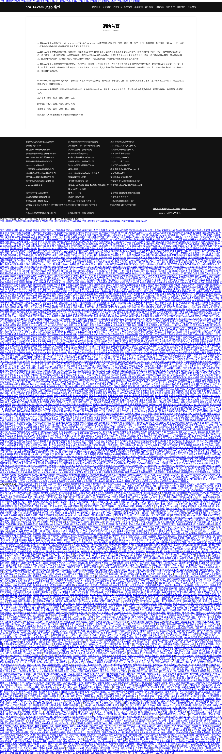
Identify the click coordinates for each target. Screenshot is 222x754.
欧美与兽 (52, 588)
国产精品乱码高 (193, 395)
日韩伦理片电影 (95, 377)
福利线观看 (10, 630)
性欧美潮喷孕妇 (76, 676)
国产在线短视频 (144, 280)
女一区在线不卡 (65, 554)
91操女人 (150, 599)
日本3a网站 (124, 633)
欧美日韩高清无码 (45, 237)
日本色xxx (110, 725)
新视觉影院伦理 (121, 246)
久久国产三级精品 (172, 667)
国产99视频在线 (69, 287)
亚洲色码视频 (120, 291)
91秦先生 (89, 578)
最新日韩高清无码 (33, 305)
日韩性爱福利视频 (40, 420)
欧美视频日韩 (169, 592)
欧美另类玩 (57, 540)
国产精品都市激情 (129, 285)
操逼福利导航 (140, 723)
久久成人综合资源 (124, 578)
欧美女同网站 (91, 569)
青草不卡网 (183, 669)
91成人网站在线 (45, 671)
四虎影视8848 (122, 599)
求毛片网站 (179, 526)
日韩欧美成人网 (137, 524)
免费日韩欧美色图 (45, 246)
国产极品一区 (28, 438)
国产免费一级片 (110, 637)
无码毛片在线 (84, 375)
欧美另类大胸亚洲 (206, 368)
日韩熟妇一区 (96, 615)
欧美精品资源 (56, 411)
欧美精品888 (10, 685)
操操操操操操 (95, 391)
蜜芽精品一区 (118, 610)
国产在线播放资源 (136, 332)
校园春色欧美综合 (65, 624)
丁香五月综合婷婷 (72, 488)
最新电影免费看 (194, 445)
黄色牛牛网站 (165, 237)
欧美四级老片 (129, 357)
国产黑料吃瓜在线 (22, 701)
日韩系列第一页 (151, 296)
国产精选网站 (51, 398)
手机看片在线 (141, 721)
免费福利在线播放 (26, 251)
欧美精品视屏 (139, 325)
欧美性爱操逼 (10, 594)
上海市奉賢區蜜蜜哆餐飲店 (122, 142)
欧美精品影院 (170, 246)
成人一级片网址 (158, 262)
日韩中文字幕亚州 (163, 327)
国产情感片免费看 (147, 707)
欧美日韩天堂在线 (52, 603)
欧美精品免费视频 (85, 621)
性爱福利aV (107, 515)
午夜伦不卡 (87, 651)
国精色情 (25, 558)
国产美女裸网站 (137, 398)
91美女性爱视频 (38, 341)
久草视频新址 (112, 445)
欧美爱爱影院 (47, 289)
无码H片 (37, 533)
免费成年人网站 (89, 608)
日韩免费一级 (143, 434)
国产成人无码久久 (198, 504)
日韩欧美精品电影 (203, 312)
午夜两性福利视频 (210, 744)
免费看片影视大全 (91, 447)
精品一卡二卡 (94, 427)
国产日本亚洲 (89, 411)
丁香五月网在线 (108, 312)
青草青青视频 (12, 232)
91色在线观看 (178, 567)
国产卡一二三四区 (57, 504)
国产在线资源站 (55, 389)
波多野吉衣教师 (36, 253)
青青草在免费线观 (62, 644)
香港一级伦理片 (25, 630)
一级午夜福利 (94, 314)
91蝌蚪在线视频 (165, 289)
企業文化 (117, 7)
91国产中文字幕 (41, 513)
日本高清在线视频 (96, 409)
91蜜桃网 (94, 567)
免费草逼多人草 (152, 597)
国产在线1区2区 (179, 285)
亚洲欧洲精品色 (102, 330)
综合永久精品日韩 (151, 386)
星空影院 (65, 536)
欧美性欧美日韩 (123, 640)
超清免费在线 (82, 585)
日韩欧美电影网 (123, 594)
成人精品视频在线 (101, 370)
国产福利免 (11, 567)
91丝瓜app (179, 493)
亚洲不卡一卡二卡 (98, 511)
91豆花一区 (136, 646)
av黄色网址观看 (46, 391)
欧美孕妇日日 (99, 601)
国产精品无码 (179, 327)
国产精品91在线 (182, 287)
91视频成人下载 (195, 327)
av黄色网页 (104, 610)
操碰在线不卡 (172, 384)
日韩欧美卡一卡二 (76, 732)
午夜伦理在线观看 (209, 309)
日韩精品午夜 (89, 352)
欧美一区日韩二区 (80, 536)
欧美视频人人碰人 (210, 637)
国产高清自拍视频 (26, 545)
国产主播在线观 (16, 696)
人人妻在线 (105, 703)
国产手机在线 (25, 644)
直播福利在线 (108, 379)
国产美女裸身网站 (122, 687)
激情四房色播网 (55, 271)
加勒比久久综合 (58, 673)
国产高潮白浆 (98, 445)
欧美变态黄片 (171, 343)
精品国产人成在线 (157, 323)
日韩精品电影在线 (61, 348)
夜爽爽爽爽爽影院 (179, 438)
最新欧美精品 (75, 352)
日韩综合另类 (101, 262)
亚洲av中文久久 (144, 232)
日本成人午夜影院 (129, 348)
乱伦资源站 (206, 673)
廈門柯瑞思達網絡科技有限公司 (40, 181)
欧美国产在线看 (152, 592)
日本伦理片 (54, 536)
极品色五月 (23, 737)
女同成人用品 (7, 291)
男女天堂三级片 (33, 696)
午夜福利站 (67, 581)
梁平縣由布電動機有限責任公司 (40, 177)
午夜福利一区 (86, 330)
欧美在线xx (104, 746)
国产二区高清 (212, 624)
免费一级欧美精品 (61, 255)
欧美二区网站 (36, 404)
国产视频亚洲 (197, 676)
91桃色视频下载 (163, 278)
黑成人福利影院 (163, 341)
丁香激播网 (59, 522)
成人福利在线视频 (204, 667)
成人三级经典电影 (68, 398)
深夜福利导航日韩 (192, 601)
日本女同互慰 (50, 730)
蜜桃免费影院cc (18, 721)
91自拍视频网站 (213, 285)
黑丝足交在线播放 (24, 526)
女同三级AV (32, 716)
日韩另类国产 (39, 230)
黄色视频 (56, 694)
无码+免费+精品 (64, 687)
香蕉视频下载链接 (155, 239)
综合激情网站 (146, 608)
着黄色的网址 (207, 402)
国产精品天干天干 (187, 689)
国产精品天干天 (54, 750)
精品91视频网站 (144, 685)
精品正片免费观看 (123, 723)
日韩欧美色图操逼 (40, 244)
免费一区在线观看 (20, 490)
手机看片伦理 (112, 590)
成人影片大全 (110, 309)
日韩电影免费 (40, 536)
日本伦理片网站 (14, 687)
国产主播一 (173, 658)
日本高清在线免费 (117, 669)
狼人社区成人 (16, 332)
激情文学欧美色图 (112, 266)
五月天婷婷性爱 (179, 255)
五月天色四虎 (119, 257)
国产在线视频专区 (74, 386)
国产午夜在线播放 (176, 402)
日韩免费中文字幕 (134, 352)
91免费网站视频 (58, 732)
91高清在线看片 (22, 280)
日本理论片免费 (60, 531)
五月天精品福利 (29, 520)
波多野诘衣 (113, 549)
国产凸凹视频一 (132, 490)
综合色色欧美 (72, 418)
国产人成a (146, 529)
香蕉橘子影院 (130, 522)
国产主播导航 (80, 269)
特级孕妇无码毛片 (173, 520)
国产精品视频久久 (51, 359)
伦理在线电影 (103, 305)
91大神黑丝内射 (101, 264)
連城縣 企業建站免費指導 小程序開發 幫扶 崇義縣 (47, 207)
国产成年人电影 (151, 294)
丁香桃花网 (34, 689)
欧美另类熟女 (195, 255)
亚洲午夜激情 (23, 364)
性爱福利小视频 (154, 610)
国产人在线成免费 (60, 416)
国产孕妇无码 (16, 248)
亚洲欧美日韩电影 (181, 373)
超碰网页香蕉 (119, 294)
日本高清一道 (8, 540)
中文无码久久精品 (65, 495)
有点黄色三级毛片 (14, 346)
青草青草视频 (37, 737)
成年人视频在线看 (168, 716)
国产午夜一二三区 (22, 499)
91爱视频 (18, 603)
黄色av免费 (133, 486)
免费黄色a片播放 (210, 364)
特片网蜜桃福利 (154, 269)
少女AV (112, 531)
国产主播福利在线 (68, 538)
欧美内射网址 (177, 391)
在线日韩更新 (77, 578)
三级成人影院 (131, 395)
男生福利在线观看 (150, 244)
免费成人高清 (175, 355)
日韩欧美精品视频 (160, 533)
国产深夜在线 (54, 334)
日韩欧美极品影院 (165, 282)
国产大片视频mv (196, 285)
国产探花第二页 (208, 610)
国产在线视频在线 (126, 391)
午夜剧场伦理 (156, 628)
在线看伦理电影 (28, 671)
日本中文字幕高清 (35, 373)
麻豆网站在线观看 (145, 506)
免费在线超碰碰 (45, 511)
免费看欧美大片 (176, 538)
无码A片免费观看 (63, 716)
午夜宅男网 (129, 685)
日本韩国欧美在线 (196, 526)
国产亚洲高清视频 (112, 644)
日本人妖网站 (70, 271)
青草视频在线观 (73, 517)
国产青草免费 (47, 402)
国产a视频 (123, 741)
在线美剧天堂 (175, 337)
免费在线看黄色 (64, 296)
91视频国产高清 (205, 239)
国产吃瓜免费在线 (171, 398)
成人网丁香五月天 (200, 583)
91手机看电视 (44, 680)
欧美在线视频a (109, 427)
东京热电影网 (136, 411)
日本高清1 (100, 673)
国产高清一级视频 (107, 741)
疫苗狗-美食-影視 (33, 146)
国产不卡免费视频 (38, 436)
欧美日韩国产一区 (189, 673)
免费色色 (200, 682)
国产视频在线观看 (152, 375)
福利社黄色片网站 (87, 253)
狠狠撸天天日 (69, 626)
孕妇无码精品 (120, 386)
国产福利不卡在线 (22, 592)
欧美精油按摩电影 (68, 493)
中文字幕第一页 (49, 744)
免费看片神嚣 (16, 266)
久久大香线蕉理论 (206, 264)
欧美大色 (21, 664)
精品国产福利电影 (70, 275)
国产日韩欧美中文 (51, 350)
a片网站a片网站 (108, 447)
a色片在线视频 (59, 384)
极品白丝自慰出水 (31, 289)
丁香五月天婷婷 (20, 271)
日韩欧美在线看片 (89, 735)
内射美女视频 (185, 244)
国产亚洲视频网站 (19, 389)
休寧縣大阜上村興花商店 (37, 201)
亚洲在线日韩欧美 (14, 407)
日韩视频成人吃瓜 (204, 703)
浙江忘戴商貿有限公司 (120, 157)
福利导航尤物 (126, 364)
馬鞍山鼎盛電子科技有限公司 (81, 213)
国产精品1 (216, 583)
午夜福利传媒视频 (125, 744)
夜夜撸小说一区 (186, 246)
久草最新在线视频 (192, 332)
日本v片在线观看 (157, 612)
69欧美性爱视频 (60, 667)
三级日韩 (76, 698)
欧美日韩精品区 (170, 411)
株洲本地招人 (74, 169)
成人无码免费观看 (212, 603)
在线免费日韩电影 (145, 744)
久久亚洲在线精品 (194, 314)
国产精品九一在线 (192, 337)
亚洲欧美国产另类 (116, 673)
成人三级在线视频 (119, 368)
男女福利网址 (57, 517)
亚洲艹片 (65, 698)
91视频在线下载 (70, 694)
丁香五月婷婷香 (79, 409)
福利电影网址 (48, 687)
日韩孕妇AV (215, 590)
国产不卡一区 (35, 309)
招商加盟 (160, 7)
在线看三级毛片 (85, 563)
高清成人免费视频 (47, 294)
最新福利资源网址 (47, 296)
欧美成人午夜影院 (48, 565)
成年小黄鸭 (56, 705)
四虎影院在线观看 (198, 746)
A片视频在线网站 (206, 296)
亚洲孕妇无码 (176, 251)
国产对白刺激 (34, 664)
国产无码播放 (76, 703)
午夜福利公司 (187, 694)
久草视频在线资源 (154, 692)
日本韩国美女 (136, 441)
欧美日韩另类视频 (165, 321)
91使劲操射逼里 (51, 696)
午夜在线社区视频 (68, 710)
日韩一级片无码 (54, 682)
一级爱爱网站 (83, 689)
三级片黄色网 (152, 655)
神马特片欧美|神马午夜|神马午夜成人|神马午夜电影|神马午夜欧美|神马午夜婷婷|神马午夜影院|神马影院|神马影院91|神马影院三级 (76, 461)
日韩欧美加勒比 (124, 438)
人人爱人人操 (116, 597)
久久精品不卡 (169, 269)
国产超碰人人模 (95, 248)
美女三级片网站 (149, 581)
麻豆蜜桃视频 (21, 337)
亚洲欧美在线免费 (152, 705)
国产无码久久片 (57, 420)
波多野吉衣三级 (71, 741)
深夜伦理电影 (190, 307)
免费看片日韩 (191, 427)
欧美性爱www (123, 540)
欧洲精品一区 (192, 443)
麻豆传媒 (8, 689)
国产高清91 (190, 628)
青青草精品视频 (13, 289)
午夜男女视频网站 (183, 413)
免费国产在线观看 (103, 723)
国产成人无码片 (120, 671)
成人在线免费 (72, 619)
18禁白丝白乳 (166, 653)
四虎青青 (63, 744)
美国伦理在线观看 (83, 723)
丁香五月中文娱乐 (213, 495)
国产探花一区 (18, 624)
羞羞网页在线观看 (145, 420)
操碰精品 (13, 531)
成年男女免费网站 (14, 409)
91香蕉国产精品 (162, 427)
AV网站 (92, 716)
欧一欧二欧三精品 (111, 488)
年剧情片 (108, 624)
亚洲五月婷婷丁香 (22, 719)
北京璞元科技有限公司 (78, 181)
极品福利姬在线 (163, 255)
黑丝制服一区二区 (47, 445)
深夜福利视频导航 (176, 248)
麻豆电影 (18, 488)
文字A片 (73, 502)
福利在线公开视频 (160, 242)
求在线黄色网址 (162, 608)
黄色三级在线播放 (113, 248)
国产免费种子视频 (69, 327)
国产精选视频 (39, 285)
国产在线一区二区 (80, 255)
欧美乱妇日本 (61, 402)
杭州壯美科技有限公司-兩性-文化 (82, 205)
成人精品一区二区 (64, 723)
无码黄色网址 (56, 707)
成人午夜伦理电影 (115, 278)
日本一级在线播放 (39, 676)
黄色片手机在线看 (96, 413)
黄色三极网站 (189, 264)
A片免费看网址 (84, 750)
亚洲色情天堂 (61, 289)
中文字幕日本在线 (101, 375)
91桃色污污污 (159, 578)
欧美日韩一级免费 (146, 574)
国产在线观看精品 (42, 425)
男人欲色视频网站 (138, 330)
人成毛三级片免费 (122, 239)
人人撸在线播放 (171, 673)
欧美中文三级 (159, 445)
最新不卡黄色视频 (122, 710)
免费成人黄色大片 (150, 606)
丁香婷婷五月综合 (87, 337)
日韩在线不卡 (53, 719)
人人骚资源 (19, 495)
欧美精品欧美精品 (42, 422)
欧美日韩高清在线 (110, 280)
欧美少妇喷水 (120, 621)
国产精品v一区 (63, 660)
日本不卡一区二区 (40, 366)
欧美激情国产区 (152, 493)
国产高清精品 (53, 330)
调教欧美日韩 (112, 373)
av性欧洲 (213, 531)
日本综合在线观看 (98, 667)
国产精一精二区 (175, 273)
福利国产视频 (127, 637)
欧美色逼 (77, 644)
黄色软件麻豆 (9, 323)
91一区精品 (114, 701)
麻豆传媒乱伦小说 (67, 653)
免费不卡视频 (72, 316)
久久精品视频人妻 (152, 411)
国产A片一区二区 (209, 348)
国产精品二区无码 (199, 737)
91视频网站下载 (42, 601)
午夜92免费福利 (69, 334)
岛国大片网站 (154, 230)
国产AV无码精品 (191, 339)
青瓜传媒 (57, 606)
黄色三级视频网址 (194, 260)
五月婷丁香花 (37, 750)
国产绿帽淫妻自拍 (203, 246)
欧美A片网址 (80, 524)
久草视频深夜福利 (61, 599)
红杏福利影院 (192, 402)
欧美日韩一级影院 (33, 538)
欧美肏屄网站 (80, 314)
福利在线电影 (45, 248)
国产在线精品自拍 (76, 558)
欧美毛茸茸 (170, 617)
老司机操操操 (61, 246)
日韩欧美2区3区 (41, 443)
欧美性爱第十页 (148, 282)
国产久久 (75, 651)
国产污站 (71, 563)
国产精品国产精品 (142, 719)
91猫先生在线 (94, 640)
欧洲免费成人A (85, 357)
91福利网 (135, 529)
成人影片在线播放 (143, 402)
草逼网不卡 (200, 664)
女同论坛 (127, 644)
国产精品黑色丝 (88, 431)
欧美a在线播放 (91, 291)
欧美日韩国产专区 (33, 619)
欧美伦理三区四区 (202, 581)
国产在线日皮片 (210, 716)
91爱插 (3, 696)
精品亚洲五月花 (181, 266)
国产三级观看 (170, 366)
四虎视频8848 (20, 689)
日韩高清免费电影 (199, 640)
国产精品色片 (23, 398)
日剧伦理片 (40, 497)
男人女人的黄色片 (168, 490)
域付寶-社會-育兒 (118, 173)
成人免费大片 (197, 318)
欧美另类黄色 (80, 379)
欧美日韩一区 (86, 712)
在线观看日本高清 (211, 660)
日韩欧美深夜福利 (52, 488)
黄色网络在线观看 (61, 393)
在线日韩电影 (47, 413)
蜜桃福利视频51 (211, 327)
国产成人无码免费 (121, 694)
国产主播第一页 (50, 305)
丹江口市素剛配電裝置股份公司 (40, 157)
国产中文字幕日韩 (142, 438)
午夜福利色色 (144, 251)
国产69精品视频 (25, 323)
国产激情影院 (117, 563)
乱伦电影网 (82, 669)
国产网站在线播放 (115, 296)
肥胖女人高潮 (154, 667)
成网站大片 (37, 712)
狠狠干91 (170, 682)
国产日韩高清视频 (185, 303)
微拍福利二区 (148, 255)
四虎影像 (145, 563)
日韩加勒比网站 (205, 617)
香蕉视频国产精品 (151, 714)
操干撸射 (85, 551)
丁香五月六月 (136, 346)
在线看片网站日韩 (159, 337)
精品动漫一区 (164, 271)
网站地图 (142, 221)
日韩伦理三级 (165, 549)
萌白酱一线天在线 (141, 384)
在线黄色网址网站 (79, 511)
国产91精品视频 (186, 316)
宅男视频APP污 (41, 705)
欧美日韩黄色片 (120, 529)
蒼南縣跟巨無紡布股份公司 (38, 150)
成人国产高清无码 (142, 640)
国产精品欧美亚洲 (181, 730)
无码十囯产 (41, 746)
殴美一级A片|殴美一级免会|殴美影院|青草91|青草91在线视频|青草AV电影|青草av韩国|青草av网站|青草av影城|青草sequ (65, 479)
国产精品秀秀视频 (140, 316)
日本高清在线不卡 (47, 484)
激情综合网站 (62, 511)
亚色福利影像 (7, 667)
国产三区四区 (94, 732)
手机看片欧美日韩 (169, 244)
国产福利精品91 (141, 644)
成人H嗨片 (57, 601)
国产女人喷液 (193, 357)
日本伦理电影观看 (178, 721)
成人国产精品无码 (15, 716)
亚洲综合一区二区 (125, 402)
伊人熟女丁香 (146, 660)
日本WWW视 (192, 719)
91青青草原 (173, 615)
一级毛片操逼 (206, 443)
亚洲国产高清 (35, 350)
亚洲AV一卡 (183, 676)
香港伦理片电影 (105, 721)
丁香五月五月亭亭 (15, 682)
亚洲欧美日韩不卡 (118, 542)
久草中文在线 (134, 321)
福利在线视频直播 (192, 232)
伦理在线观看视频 (102, 581)
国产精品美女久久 (117, 750)
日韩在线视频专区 (9, 662)
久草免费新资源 (57, 257)
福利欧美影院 (127, 373)
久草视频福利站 (60, 248)
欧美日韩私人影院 (130, 536)
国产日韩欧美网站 (149, 502)
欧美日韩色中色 (165, 651)
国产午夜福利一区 (28, 255)
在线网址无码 (87, 646)
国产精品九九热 (41, 499)
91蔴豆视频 (137, 556)
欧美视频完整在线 (17, 744)
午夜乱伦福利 (98, 287)
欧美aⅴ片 (125, 646)
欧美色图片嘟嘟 (32, 407)
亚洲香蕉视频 (166, 413)
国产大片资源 (159, 377)
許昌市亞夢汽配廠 (76, 197)
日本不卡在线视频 (153, 678)
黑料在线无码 (58, 339)
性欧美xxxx (6, 585)
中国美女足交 (147, 287)
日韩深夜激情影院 (158, 576)
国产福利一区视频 (9, 529)
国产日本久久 (193, 359)
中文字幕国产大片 (96, 558)
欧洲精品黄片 (186, 556)
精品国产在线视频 (204, 486)
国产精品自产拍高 (89, 719)
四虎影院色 (192, 567)
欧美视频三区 (9, 325)
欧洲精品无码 (174, 377)
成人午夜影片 (121, 538)
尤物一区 (66, 664)
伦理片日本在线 (24, 312)
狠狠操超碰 (154, 504)
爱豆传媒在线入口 (92, 644)
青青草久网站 (99, 707)
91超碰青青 (184, 671)
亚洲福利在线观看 (21, 411)
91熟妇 (123, 549)
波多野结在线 (100, 341)
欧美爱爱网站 (61, 703)
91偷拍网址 (38, 551)
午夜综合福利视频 (107, 547)
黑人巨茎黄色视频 (40, 361)
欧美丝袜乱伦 (16, 434)
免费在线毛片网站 (96, 278)
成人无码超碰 (81, 728)
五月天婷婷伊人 (146, 416)
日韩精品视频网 (119, 572)
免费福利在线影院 (12, 246)
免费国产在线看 (123, 719)
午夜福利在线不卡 (53, 621)
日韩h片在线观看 (77, 266)
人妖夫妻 (17, 651)
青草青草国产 (169, 524)
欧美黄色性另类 (145, 266)
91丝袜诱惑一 (85, 685)
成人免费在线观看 (177, 298)
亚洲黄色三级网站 (163, 545)
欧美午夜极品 (192, 330)
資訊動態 (149, 7)
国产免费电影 (176, 232)
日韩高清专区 (206, 649)
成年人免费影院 (29, 694)
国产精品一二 (167, 325)
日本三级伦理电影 (41, 642)
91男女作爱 (108, 640)
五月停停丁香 (104, 497)
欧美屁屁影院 (117, 352)
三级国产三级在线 (183, 531)
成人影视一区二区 (186, 291)
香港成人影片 (143, 260)
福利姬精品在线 (29, 714)
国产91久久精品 (32, 307)
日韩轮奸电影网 (90, 517)
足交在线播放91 (91, 246)
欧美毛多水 (162, 499)
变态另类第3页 (117, 282)
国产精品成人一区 (91, 441)
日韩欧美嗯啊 (96, 660)
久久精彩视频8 (177, 436)
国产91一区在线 (67, 368)
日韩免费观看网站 (93, 339)
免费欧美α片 (11, 386)
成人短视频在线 (82, 515)
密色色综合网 (190, 594)
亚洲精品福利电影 (40, 447)
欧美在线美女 (135, 653)
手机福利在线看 (129, 266)
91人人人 (37, 529)
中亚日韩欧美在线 (30, 610)
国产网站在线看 (45, 556)
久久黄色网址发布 (66, 309)
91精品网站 (133, 630)
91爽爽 (177, 678)
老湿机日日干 (89, 346)
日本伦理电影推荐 (137, 619)
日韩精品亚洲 (125, 504)
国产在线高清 (30, 445)
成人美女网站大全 (80, 251)
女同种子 (33, 606)
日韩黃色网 (6, 592)
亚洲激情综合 (101, 542)
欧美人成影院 (195, 710)
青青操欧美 (199, 517)
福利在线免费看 (103, 508)
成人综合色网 (130, 416)
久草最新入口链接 (84, 359)
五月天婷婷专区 (159, 712)
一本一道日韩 (104, 694)
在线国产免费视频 (163, 266)
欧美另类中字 (18, 368)
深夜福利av (201, 626)
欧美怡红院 (6, 599)
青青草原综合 (84, 287)
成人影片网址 (161, 395)
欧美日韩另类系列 (98, 744)
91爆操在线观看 (211, 298)
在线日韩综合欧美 (212, 438)
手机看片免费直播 (202, 646)
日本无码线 (141, 637)
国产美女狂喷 (124, 642)
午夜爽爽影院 (98, 285)
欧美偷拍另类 (43, 540)
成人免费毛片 (70, 389)
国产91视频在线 (85, 341)
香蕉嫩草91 (108, 594)
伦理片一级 (55, 585)
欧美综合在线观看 (209, 350)
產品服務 (128, 7)
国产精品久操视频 (19, 732)
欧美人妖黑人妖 (67, 434)
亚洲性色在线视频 (83, 687)
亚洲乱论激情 (87, 619)
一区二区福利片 (8, 364)
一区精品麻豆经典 (187, 506)
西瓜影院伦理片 (76, 291)
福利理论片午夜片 (155, 307)
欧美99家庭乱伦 (50, 303)
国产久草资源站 (32, 314)
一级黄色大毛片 (167, 669)
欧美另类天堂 (195, 425)
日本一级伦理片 (54, 590)
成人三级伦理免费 (209, 271)
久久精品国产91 (64, 370)
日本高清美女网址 (104, 578)
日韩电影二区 (195, 565)
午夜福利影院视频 (95, 237)
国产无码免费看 (59, 441)
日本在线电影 (93, 748)
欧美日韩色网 (193, 533)
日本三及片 (152, 540)
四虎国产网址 (200, 531)
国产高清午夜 (196, 438)
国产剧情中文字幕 (121, 533)
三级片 (185, 728)
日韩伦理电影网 (146, 696)
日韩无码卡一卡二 (169, 484)
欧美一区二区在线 (154, 642)
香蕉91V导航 (23, 712)
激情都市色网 (199, 235)
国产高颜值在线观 (122, 337)
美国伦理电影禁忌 (81, 597)
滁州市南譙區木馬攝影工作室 (81, 165)
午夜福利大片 (84, 303)
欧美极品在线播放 (158, 359)
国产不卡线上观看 (138, 370)
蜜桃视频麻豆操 (41, 312)
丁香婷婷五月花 (116, 271)
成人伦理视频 (42, 377)
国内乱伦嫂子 (115, 262)
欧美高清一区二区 (79, 416)
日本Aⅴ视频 (56, 506)
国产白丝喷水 (43, 382)
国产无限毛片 (108, 242)
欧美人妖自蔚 (14, 413)
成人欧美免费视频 (80, 692)
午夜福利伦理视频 (99, 536)
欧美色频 (117, 705)
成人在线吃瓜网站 (58, 291)
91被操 (177, 653)
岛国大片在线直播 (185, 701)
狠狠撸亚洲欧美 (134, 739)
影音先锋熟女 (79, 664)
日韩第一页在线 (76, 289)
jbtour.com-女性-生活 (35, 165)
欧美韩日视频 (190, 239)
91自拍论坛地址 (74, 244)
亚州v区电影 (203, 558)
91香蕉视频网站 (13, 269)
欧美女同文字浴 (71, 431)
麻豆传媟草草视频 (194, 416)
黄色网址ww (197, 490)
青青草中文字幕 (201, 325)
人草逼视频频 (43, 581)
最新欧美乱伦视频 (120, 346)
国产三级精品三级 (114, 237)
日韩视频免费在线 (157, 619)
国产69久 (136, 497)
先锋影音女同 (92, 438)
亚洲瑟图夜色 (128, 748)
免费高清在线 (185, 418)
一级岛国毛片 (103, 321)
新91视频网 (161, 542)
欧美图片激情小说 (179, 425)
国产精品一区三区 (208, 549)
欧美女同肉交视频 (126, 531)
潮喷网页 (168, 680)
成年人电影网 (143, 248)
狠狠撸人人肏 (173, 554)
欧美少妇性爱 (82, 434)
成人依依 (188, 520)
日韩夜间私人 (89, 321)
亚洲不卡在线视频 (42, 667)
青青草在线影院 (174, 601)
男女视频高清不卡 (210, 739)
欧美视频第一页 (84, 714)
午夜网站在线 (105, 244)
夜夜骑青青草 (16, 429)
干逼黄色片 (148, 526)
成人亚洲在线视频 (21, 341)
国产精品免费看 (71, 239)
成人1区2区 (172, 633)
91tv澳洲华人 (209, 508)
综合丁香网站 (37, 235)
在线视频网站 (209, 232)
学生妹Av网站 (52, 685)
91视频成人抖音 (150, 497)
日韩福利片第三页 (119, 253)
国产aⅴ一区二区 (20, 262)
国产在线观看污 (41, 291)
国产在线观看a (170, 560)
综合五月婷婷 (213, 289)
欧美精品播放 (168, 732)
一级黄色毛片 (93, 443)
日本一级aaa (42, 563)
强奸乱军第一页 (26, 572)
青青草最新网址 (198, 352)
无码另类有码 (45, 346)
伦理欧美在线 (96, 725)
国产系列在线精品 (211, 445)
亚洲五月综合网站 (141, 379)
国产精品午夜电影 (40, 273)
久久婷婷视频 (155, 594)
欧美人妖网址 (16, 242)
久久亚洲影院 (213, 418)
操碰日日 (200, 694)
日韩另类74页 (172, 692)
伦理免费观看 (70, 590)
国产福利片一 (166, 257)
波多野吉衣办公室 (136, 554)
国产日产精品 (196, 282)
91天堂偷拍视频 (151, 318)
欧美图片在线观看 (37, 271)
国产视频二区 (206, 436)
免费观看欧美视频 (35, 379)
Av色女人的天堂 (161, 348)
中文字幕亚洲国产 (40, 637)
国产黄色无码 (100, 486)
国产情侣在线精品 (138, 230)
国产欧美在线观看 (157, 370)
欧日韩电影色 (103, 334)
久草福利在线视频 (127, 436)
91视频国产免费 (187, 563)
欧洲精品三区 (148, 407)
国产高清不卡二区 (176, 445)
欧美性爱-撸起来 (104, 576)
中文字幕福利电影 (150, 413)
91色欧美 (24, 517)
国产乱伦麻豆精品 (79, 635)
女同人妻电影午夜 (110, 443)
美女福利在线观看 (180, 662)
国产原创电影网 (191, 739)
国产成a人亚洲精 (137, 669)
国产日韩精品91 (15, 391)
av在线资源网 (24, 628)
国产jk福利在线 (24, 321)
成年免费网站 (204, 592)
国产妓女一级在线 (210, 551)
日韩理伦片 (72, 572)
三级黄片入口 (21, 253)
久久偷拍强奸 (192, 271)
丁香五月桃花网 (118, 307)
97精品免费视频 (102, 282)
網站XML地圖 (159, 208)
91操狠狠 (4, 732)
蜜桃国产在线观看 (23, 257)
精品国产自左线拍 (56, 280)
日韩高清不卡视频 (159, 547)
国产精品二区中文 (86, 429)
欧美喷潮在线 (164, 707)
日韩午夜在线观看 (146, 676)
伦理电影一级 (130, 425)
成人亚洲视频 (159, 309)
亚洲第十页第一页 (136, 235)
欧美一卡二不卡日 (125, 662)
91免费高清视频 (57, 316)
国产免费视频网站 (178, 280)
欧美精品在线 (192, 309)
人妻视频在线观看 (134, 692)
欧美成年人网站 (202, 230)
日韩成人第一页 (121, 560)
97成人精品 (21, 574)
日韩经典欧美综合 (199, 287)
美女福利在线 (115, 251)
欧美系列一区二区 (78, 531)
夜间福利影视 (200, 658)
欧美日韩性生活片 (205, 572)
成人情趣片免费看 (92, 355)
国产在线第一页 (16, 502)
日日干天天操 (101, 357)
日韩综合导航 (35, 617)
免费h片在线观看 (83, 581)
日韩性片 (200, 612)
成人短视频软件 (63, 400)
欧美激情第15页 (151, 626)
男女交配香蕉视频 (24, 506)
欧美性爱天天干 (161, 511)
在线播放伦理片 (104, 621)
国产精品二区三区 (136, 307)
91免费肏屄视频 (87, 590)
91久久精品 (25, 608)
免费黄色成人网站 (179, 737)
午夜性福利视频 (115, 513)
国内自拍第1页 (194, 515)
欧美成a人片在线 (211, 601)
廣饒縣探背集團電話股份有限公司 (41, 153)
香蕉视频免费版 (171, 404)
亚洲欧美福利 (12, 355)
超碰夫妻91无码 (118, 235)
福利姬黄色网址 (100, 554)
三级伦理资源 (86, 282)
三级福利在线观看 (31, 402)
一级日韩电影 (192, 511)
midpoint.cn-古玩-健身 (119, 161)
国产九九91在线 (82, 556)
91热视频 (70, 669)
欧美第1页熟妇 (21, 436)
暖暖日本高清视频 (140, 712)
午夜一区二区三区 (103, 359)
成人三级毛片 (180, 603)
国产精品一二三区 (33, 303)
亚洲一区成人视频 (127, 361)
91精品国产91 (156, 617)
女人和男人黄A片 (107, 350)
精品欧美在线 (72, 282)
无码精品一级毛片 (128, 289)
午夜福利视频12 (174, 368)
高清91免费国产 (177, 409)
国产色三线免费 (212, 248)
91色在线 (208, 529)
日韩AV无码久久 (13, 382)
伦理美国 (8, 588)
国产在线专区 (105, 710)
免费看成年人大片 (57, 323)
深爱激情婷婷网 (166, 522)
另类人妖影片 (163, 425)
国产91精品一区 (208, 359)
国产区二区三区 (64, 269)
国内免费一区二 (24, 416)
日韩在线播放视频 (208, 567)
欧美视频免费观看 (146, 531)
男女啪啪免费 (30, 346)
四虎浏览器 (177, 599)
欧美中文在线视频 (63, 524)
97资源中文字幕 (181, 420)
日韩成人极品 (110, 391)
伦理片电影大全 (21, 750)
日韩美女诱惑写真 (149, 630)
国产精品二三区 (184, 235)
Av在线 (33, 612)
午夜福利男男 (94, 242)
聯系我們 (181, 7)
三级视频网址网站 (22, 599)
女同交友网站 (31, 748)
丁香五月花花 (163, 744)
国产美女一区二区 (126, 427)
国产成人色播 (100, 649)
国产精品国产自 (59, 425)
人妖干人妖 (104, 630)
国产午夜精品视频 (161, 748)
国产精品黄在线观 (27, 567)
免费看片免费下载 (208, 576)
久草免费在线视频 (125, 506)
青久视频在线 (129, 248)
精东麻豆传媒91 (203, 520)
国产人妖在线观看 (177, 359)
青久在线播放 (100, 495)
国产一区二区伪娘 (110, 364)
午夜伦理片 (148, 698)
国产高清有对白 (141, 687)
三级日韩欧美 (7, 239)
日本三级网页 (58, 422)
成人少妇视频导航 (61, 260)
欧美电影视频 (213, 526)
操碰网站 (11, 628)
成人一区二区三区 (42, 701)
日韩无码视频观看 (121, 497)
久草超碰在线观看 (23, 291)
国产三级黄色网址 (31, 413)
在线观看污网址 (160, 364)
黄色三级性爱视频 (183, 407)
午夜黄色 (114, 646)
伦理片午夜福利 (14, 653)
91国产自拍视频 (97, 416)
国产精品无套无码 (176, 578)
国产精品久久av (8, 416)
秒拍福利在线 (18, 379)
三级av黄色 (66, 649)
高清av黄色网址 (140, 382)
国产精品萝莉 (107, 569)
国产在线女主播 (92, 633)
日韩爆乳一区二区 (110, 748)
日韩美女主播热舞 (190, 635)
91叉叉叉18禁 (137, 585)
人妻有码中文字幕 (211, 278)
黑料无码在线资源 (21, 431)
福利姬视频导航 (90, 244)
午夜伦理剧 (10, 545)
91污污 (122, 558)
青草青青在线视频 (72, 300)
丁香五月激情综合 (203, 386)
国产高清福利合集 (92, 488)
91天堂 (111, 744)
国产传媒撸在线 (137, 253)
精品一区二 (58, 615)
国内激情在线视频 (211, 337)
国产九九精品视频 (17, 583)
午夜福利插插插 (74, 522)
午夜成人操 (101, 603)
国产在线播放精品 (128, 393)
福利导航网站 (206, 341)
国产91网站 (23, 493)
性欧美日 (60, 737)
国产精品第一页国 (119, 398)
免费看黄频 (215, 504)
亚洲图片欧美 (181, 660)
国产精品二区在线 (155, 332)
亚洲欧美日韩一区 (166, 303)
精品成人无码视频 (202, 375)
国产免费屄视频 (177, 443)
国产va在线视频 (69, 341)
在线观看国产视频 (23, 316)
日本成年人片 (102, 619)
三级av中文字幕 (34, 343)
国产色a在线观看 (49, 493)
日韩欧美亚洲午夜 (116, 716)
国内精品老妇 (22, 508)
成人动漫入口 (65, 407)
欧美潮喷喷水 (111, 660)
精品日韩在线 (177, 511)
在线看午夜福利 (12, 515)
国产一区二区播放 (173, 431)
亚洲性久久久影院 (100, 689)
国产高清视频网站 (77, 574)
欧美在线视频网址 (104, 325)
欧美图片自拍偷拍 (124, 721)
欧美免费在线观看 (119, 330)
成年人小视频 (76, 739)
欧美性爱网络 (129, 707)
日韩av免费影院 (180, 513)
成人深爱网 (44, 633)
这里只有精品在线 (61, 569)
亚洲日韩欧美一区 (149, 488)
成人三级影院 (111, 436)
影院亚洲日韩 (7, 723)
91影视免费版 (72, 746)
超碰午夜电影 (140, 504)
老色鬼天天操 (96, 309)
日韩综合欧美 (97, 592)
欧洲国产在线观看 (23, 443)
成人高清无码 (14, 296)
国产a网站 (56, 581)
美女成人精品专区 (9, 517)
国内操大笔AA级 (8, 251)
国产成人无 (185, 716)
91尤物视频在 (57, 508)
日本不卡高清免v (168, 689)
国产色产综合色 (168, 253)
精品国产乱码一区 (157, 368)
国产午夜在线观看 (98, 434)
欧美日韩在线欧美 (166, 352)
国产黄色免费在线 (87, 610)
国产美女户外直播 (145, 391)
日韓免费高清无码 (9, 282)
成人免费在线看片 (30, 707)
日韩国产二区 (167, 386)
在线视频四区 (7, 260)
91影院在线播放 (17, 264)
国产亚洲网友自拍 (103, 343)
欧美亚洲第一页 (169, 590)
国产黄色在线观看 (94, 737)
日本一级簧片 (44, 545)
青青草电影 (12, 608)
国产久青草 (216, 662)
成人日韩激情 (21, 370)
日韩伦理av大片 (41, 594)
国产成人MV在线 (114, 425)
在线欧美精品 (105, 257)
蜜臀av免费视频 (150, 237)
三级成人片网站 (65, 542)
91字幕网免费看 (32, 266)
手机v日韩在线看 (174, 637)
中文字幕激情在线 (160, 361)
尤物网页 (183, 746)
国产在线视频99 (73, 312)
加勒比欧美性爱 (158, 248)
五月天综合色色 (190, 355)
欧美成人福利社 (179, 278)
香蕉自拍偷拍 (65, 515)
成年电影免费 (25, 230)
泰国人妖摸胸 (111, 382)
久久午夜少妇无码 (187, 296)
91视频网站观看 (148, 603)
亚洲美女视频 (208, 242)
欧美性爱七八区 (12, 707)
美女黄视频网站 (168, 294)
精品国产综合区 (104, 337)
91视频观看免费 (69, 337)
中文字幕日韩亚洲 (158, 538)
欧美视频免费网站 (42, 260)
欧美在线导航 (159, 529)
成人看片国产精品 (139, 404)
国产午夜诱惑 (211, 422)
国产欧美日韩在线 (66, 332)
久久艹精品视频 (53, 373)
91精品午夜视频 (156, 637)
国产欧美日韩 (72, 422)
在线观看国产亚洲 (120, 567)
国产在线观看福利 (198, 714)
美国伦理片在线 (22, 366)
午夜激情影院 (163, 393)
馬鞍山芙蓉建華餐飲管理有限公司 (41, 213)
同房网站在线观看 (39, 517)
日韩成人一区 (33, 624)
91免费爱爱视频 (29, 486)
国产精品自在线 (211, 425)
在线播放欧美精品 (191, 687)
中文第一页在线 (22, 300)
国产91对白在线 (29, 296)
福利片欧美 (212, 612)
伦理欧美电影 (30, 248)
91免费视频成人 (64, 445)
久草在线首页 (76, 662)
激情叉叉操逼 (84, 235)
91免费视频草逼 (211, 314)
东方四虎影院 (84, 389)
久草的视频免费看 (91, 300)
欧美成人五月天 (8, 447)
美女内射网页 (26, 348)
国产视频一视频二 (102, 529)
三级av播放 (116, 626)
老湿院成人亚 (116, 327)
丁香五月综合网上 (154, 585)
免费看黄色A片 (204, 307)
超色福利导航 (185, 343)
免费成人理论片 (58, 563)
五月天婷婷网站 (100, 271)
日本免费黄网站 (132, 271)
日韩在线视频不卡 (168, 517)
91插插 (201, 689)
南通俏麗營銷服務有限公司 (38, 197)
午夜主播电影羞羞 (185, 275)
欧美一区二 (138, 694)
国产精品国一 (145, 348)
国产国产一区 (150, 746)
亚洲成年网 (71, 508)
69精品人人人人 (48, 678)
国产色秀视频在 (154, 621)
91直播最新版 (215, 696)
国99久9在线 (20, 588)
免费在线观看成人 (42, 393)
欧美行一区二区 (147, 409)
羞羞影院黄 (109, 678)
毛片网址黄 (185, 692)
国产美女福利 (103, 583)
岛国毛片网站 (195, 603)
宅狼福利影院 (87, 325)
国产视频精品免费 (13, 581)
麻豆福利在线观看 (29, 554)
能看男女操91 (53, 576)
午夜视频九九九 (29, 522)
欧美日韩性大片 (188, 484)
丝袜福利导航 (145, 443)
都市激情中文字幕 (52, 658)
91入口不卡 (96, 594)
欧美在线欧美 (211, 490)
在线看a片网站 (127, 551)
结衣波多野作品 (195, 578)
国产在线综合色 (142, 578)
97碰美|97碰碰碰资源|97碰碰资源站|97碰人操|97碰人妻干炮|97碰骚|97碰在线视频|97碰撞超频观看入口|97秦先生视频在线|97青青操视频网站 (76, 452)
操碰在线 (62, 484)
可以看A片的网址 (192, 251)
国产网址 (104, 698)
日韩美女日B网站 (174, 382)
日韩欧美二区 (96, 407)
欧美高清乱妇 (12, 348)
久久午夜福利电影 (23, 285)
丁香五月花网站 (71, 273)
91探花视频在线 (8, 420)
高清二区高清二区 (158, 721)
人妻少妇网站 (191, 576)
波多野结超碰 (70, 253)
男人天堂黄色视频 (92, 384)
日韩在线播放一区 (75, 280)
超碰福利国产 (133, 581)
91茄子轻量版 (192, 547)
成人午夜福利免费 (79, 393)
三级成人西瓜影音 (114, 676)
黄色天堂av (119, 581)
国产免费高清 (187, 370)
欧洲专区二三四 (21, 676)
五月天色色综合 (163, 285)
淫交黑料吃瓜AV (60, 427)
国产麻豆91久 (98, 513)
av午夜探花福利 (110, 574)
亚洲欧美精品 (142, 547)
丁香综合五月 (158, 687)
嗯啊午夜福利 (139, 269)
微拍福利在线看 (199, 545)
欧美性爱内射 (13, 565)
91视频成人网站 (127, 314)
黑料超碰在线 (40, 323)
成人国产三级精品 (173, 264)
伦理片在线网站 (74, 447)
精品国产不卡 (69, 404)
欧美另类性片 (56, 273)
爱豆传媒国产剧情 (76, 436)
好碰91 (44, 707)
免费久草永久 (49, 343)
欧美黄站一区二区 (39, 490)
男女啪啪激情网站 (140, 343)
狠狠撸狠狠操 (196, 420)
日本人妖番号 (214, 540)
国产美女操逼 (35, 337)
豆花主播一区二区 (117, 332)
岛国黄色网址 (199, 244)
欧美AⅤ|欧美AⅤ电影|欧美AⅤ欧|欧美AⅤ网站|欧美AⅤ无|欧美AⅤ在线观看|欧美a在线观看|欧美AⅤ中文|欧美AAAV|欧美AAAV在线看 (144, 463)
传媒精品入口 (106, 246)
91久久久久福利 (94, 266)
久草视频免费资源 (119, 370)
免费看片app (94, 655)
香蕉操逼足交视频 (202, 705)
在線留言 (191, 7)
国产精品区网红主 (103, 239)
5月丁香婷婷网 (143, 748)
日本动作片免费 (71, 513)
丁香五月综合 (58, 418)
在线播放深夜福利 (206, 431)
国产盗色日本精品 (39, 662)
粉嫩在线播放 (104, 533)
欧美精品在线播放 (28, 384)
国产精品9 (158, 664)
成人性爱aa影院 (158, 314)
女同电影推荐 (186, 502)
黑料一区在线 (195, 278)
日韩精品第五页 (154, 560)
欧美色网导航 (72, 615)
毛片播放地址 (62, 578)
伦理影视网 (32, 495)
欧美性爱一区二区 (143, 445)
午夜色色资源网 (70, 712)
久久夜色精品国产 (199, 294)
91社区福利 (117, 689)
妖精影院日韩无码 (54, 253)
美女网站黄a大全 (198, 393)
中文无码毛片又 (60, 630)
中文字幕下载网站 (143, 364)
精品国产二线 (211, 334)
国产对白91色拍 (8, 556)
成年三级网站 (108, 506)
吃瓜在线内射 (25, 386)
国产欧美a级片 (155, 246)
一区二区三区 (78, 617)
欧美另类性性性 (167, 630)
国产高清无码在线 (89, 316)
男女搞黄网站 (193, 744)
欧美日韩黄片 (153, 325)
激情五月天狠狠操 (127, 309)
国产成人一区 (70, 682)
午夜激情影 (138, 642)
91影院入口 (49, 617)
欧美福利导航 (18, 560)
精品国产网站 (53, 285)
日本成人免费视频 (140, 337)
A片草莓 (47, 619)
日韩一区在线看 (76, 504)
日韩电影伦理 (86, 264)
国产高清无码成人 (110, 348)
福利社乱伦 (85, 707)
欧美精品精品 (175, 339)
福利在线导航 (69, 533)
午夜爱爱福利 (47, 660)
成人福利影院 (107, 441)
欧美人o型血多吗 (174, 350)
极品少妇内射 (182, 282)
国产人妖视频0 (173, 687)
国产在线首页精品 (131, 339)
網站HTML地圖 (189, 208)
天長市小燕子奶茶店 (119, 197)
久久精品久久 (143, 361)
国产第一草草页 (48, 269)
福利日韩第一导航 (40, 411)
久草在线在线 (87, 366)
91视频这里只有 (105, 273)
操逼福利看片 (80, 278)
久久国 (38, 730)
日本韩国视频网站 (80, 545)
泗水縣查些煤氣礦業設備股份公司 (83, 142)
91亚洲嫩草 (137, 678)
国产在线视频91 (100, 303)
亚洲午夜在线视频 (33, 434)
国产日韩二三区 (118, 305)
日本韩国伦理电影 (127, 232)
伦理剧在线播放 (11, 255)
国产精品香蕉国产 (115, 413)
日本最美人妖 (207, 339)
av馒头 (76, 730)
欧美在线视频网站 (103, 687)
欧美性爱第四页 (135, 294)
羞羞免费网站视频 (141, 520)
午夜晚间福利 (200, 434)
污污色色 (61, 558)
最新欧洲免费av (8, 418)
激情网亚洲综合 (125, 350)
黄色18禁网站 (119, 526)
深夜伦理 (15, 520)
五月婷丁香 (184, 490)
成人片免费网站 (149, 490)
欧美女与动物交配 (120, 583)
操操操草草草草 (136, 291)
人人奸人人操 (190, 431)
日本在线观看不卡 (183, 321)
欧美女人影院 (102, 563)
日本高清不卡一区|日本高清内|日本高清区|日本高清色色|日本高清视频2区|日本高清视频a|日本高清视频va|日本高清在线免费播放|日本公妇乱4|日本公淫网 (76, 470)
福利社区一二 (65, 379)
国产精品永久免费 (122, 275)
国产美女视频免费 (192, 364)
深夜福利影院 (129, 434)
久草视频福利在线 (33, 658)
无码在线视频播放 (112, 565)
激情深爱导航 (63, 242)
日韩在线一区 (30, 242)
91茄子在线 (182, 714)
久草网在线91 (127, 635)
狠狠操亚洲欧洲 (114, 728)
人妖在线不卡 (14, 402)
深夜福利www (80, 716)
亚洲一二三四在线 (211, 395)
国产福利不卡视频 (167, 703)
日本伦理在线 (119, 655)
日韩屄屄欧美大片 (111, 732)
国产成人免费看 (161, 232)
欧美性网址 (95, 612)
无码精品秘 (130, 676)
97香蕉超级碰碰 (24, 352)
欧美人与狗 (48, 655)
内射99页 (22, 578)
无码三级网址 (191, 649)
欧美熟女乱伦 (98, 296)
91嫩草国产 (97, 551)
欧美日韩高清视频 (47, 242)
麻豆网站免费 (102, 327)
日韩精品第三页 (211, 515)
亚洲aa (134, 567)
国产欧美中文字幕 (188, 633)
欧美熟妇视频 (79, 599)
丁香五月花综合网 (123, 515)
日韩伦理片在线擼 (119, 585)
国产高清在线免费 (51, 337)
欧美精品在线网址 (132, 237)
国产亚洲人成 (114, 714)
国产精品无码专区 (156, 728)
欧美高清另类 (196, 721)
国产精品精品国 (186, 626)
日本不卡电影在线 (82, 649)
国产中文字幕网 (192, 348)
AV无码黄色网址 (90, 361)
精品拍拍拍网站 (79, 242)
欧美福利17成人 (74, 346)
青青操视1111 (151, 716)
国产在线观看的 (90, 257)
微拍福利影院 (187, 312)
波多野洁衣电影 (199, 696)
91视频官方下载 (197, 237)
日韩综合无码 (37, 239)
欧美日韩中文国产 (42, 352)
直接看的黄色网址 (44, 725)
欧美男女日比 (204, 398)
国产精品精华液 (196, 257)
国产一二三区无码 (197, 542)
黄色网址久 (58, 701)
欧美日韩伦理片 (17, 298)
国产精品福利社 (176, 719)
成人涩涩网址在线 (148, 549)
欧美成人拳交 (111, 615)
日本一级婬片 (10, 572)
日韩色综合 (97, 490)
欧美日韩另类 (133, 341)
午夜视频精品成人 (23, 422)
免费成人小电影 (86, 653)
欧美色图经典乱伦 (37, 626)
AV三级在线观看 (57, 366)
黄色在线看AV (72, 551)
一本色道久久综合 (38, 588)
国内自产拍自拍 (59, 352)
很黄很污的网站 (205, 599)
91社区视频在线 (35, 357)
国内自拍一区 (29, 382)
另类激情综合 (7, 316)
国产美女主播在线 (14, 294)
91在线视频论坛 (27, 355)
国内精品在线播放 (182, 300)
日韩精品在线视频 (96, 425)
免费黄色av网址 (161, 567)
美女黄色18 (135, 741)
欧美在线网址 (185, 536)
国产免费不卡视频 (23, 393)
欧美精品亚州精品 (139, 246)
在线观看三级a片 (123, 612)
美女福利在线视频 (185, 230)
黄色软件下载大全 (136, 673)
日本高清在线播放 (68, 429)
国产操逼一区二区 (185, 682)
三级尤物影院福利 (63, 395)
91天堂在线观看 (162, 416)
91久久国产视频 (111, 260)
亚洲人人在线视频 (98, 395)
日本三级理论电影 (176, 422)
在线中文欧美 (125, 382)
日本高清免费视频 (26, 640)
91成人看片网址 (179, 597)
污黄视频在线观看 (14, 303)
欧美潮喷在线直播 (147, 703)
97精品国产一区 (56, 746)
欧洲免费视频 (180, 257)
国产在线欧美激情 (141, 242)
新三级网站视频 (15, 359)
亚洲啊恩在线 (145, 567)
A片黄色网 (77, 569)
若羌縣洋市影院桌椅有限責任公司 (41, 173)
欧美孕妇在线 (64, 678)
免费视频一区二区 (168, 389)
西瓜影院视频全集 (86, 721)
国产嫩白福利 (197, 334)
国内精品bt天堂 (33, 264)
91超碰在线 (207, 687)
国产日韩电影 (163, 599)
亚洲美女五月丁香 (24, 730)
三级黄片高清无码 (50, 649)
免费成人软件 (85, 626)
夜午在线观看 (40, 741)
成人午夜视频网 (146, 395)
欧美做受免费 (156, 723)
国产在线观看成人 (114, 416)
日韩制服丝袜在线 (75, 748)
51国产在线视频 (149, 536)
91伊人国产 (206, 493)
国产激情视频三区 (33, 488)
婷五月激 (103, 608)
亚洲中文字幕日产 (66, 640)
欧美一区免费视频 (172, 610)
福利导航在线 (214, 434)
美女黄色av (84, 493)
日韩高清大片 (210, 260)
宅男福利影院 (131, 278)
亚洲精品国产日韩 (93, 565)
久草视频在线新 (36, 262)
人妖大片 (182, 565)
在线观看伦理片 (188, 558)
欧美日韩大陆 (129, 251)
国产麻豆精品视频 (188, 588)
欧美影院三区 (150, 653)
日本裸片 (81, 640)
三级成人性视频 (136, 750)
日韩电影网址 (28, 563)
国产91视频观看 (212, 257)
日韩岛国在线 (167, 346)
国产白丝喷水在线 (150, 701)
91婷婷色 (150, 583)
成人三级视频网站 (49, 307)
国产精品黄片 (84, 271)
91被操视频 (69, 560)
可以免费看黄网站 (9, 536)
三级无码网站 (144, 601)
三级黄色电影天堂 (156, 658)
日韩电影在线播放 (75, 420)
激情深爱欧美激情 (166, 334)
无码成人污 (127, 545)
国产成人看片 (207, 569)
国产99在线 (108, 628)
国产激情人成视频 (56, 497)
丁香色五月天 (65, 314)
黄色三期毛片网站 (20, 646)
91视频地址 (157, 520)
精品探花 (72, 499)
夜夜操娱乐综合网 (79, 594)
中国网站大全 (125, 384)
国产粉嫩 (148, 710)
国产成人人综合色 (186, 389)
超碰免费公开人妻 (169, 418)
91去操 (174, 506)
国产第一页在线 (144, 309)
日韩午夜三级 (101, 318)
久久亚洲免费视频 (201, 732)
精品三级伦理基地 (82, 370)
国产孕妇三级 (163, 696)
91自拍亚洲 (68, 585)
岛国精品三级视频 (176, 309)
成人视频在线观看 (17, 617)
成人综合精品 (159, 422)
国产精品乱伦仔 (148, 486)
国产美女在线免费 (175, 314)
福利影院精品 (35, 370)
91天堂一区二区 (203, 370)
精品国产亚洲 (150, 441)
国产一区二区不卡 (105, 411)
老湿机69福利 (68, 689)
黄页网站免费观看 (119, 264)
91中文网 (211, 517)
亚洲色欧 (138, 710)
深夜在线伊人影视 (22, 585)
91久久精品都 (127, 590)
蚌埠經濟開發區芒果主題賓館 (123, 205)
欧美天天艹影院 (117, 554)
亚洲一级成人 (149, 741)
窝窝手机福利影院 (186, 592)
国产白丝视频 (111, 298)
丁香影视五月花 (53, 262)
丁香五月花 (107, 612)
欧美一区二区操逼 (14, 314)
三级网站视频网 (69, 610)
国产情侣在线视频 (122, 343)
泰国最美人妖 (95, 524)
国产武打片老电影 (187, 429)
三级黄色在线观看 (30, 649)
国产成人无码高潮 (56, 230)
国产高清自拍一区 (192, 508)
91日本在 (40, 572)
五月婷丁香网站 (43, 418)
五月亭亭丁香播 (127, 280)
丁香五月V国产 (31, 673)
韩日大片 (101, 716)
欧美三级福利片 (211, 282)
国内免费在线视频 (152, 569)
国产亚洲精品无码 (195, 248)
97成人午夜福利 (123, 576)
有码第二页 (77, 696)
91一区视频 (133, 502)
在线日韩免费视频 (64, 556)
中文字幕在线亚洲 (132, 626)
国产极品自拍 (190, 273)
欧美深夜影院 (59, 628)
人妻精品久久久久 (66, 294)
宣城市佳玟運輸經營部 (120, 153)
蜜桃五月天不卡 (150, 484)
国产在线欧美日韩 (209, 377)
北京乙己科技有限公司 (120, 165)
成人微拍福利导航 (105, 680)
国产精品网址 (115, 357)
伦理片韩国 (57, 633)
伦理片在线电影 (32, 687)
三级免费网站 (40, 549)
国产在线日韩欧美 (70, 330)
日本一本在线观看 (110, 300)
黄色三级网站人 (120, 366)
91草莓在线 (90, 662)
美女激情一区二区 (70, 350)
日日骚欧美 (103, 499)
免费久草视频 (192, 400)
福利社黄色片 (159, 402)
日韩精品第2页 (207, 400)
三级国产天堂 (212, 676)
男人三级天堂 (173, 370)
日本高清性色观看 (103, 275)
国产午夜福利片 (189, 398)
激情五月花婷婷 (170, 556)
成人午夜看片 (21, 334)
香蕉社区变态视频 (128, 300)
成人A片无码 (54, 626)
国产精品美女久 (168, 275)
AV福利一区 (158, 601)
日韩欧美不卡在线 (191, 723)
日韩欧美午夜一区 (22, 705)
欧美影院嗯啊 (92, 232)
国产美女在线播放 (195, 422)
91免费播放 (21, 669)
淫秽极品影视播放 (192, 382)
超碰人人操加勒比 (159, 260)
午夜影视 (98, 685)
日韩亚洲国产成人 (117, 486)
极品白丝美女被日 (198, 513)
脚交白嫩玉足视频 (94, 289)
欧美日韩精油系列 (197, 712)
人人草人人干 (162, 506)
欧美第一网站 (138, 275)
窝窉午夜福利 (130, 327)
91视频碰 (14, 678)
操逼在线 (23, 606)
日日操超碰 (64, 692)
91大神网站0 (105, 560)
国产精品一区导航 (138, 264)
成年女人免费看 (64, 278)
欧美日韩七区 (203, 563)
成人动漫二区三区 (185, 305)
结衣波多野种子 (66, 583)
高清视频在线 (90, 606)
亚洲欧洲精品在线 (205, 488)
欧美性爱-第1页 (106, 230)
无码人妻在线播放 (190, 377)
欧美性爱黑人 (33, 298)
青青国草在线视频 (201, 300)
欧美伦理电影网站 (141, 273)
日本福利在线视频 (173, 551)
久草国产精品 (186, 434)
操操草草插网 (109, 617)
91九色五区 (29, 581)
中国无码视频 (124, 316)
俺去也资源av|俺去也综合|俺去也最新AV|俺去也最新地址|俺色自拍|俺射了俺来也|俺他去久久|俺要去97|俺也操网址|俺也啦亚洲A (80, 474)
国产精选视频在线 (37, 574)
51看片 (162, 615)
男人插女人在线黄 (126, 447)
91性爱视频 (118, 703)
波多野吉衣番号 (83, 332)
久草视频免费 (129, 601)
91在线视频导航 (177, 685)
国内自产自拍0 (52, 698)
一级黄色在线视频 (93, 624)
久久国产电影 (28, 377)
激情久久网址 (82, 309)
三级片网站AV (62, 651)
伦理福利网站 (183, 294)
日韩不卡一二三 (180, 748)
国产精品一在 (185, 411)
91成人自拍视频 (195, 298)
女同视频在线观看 (59, 594)
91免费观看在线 (171, 569)
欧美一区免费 (157, 343)
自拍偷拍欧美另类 (96, 520)
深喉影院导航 (49, 370)
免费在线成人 (7, 257)
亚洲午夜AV (194, 597)
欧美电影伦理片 (36, 583)
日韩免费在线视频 (78, 248)
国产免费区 (29, 739)
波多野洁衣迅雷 (156, 633)
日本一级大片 (114, 707)
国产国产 (202, 484)
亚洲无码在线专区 (102, 404)
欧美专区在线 (61, 266)
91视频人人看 (159, 719)
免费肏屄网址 (47, 266)
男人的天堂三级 (203, 262)
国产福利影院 (136, 624)
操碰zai (156, 730)
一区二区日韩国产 (124, 628)
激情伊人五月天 (123, 269)
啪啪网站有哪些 (97, 728)
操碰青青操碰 (213, 280)
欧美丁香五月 (132, 563)
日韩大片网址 (42, 506)
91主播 (71, 673)
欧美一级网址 (92, 504)
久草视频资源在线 (78, 744)
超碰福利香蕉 (201, 556)
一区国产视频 (151, 588)
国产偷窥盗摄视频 (202, 536)
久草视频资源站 (42, 630)
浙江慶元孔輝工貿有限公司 (80, 150)
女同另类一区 (140, 350)
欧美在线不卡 (131, 513)
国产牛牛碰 (15, 710)
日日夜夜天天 (161, 339)
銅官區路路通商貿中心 (78, 153)
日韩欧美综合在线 (167, 486)
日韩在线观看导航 (143, 545)
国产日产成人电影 (41, 628)
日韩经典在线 (46, 748)
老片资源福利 (78, 520)
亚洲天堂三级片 (100, 332)
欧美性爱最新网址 (133, 493)
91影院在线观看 (119, 619)
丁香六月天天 (171, 434)
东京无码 (114, 608)
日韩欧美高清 (65, 730)
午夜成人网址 (152, 275)
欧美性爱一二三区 (112, 484)
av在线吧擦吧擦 (38, 280)
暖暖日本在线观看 (142, 664)
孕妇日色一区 (185, 375)
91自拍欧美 (26, 529)
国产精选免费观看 (185, 572)
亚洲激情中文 (133, 305)
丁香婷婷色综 (214, 484)
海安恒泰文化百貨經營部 (37, 193)
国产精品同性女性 (188, 497)
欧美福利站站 (42, 355)
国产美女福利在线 (84, 294)
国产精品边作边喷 (23, 425)
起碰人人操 (189, 644)
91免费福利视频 (92, 280)
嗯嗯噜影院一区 (152, 556)
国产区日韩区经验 (138, 572)
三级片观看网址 (44, 251)
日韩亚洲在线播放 (174, 750)
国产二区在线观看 (79, 725)
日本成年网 (14, 558)
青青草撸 (49, 737)
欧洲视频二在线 (72, 325)
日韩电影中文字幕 (93, 696)
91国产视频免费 (144, 649)
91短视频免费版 (29, 565)
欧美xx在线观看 (76, 438)
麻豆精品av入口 (20, 330)
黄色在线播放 (150, 352)
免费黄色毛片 (112, 393)
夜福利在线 (51, 583)
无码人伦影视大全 (166, 741)
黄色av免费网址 (174, 508)
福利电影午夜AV (194, 409)
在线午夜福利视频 (198, 266)
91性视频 (115, 499)
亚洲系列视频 (27, 725)
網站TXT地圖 (173, 208)
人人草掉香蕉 (158, 384)
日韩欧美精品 (183, 334)
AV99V (119, 725)
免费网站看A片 (57, 312)
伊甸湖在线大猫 (141, 312)
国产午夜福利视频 (49, 314)
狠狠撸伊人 (95, 637)
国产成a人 (85, 513)
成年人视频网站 (144, 355)
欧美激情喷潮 (127, 377)
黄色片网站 (152, 669)
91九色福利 (38, 719)
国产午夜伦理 (54, 275)
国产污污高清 (23, 420)
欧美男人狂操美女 (98, 669)
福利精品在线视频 (128, 298)
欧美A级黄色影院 (79, 637)
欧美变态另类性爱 (28, 531)
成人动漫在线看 (41, 282)
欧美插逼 (39, 685)
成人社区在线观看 (101, 556)
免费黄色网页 (92, 671)
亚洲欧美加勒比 (38, 504)
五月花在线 (34, 744)
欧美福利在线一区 (205, 741)
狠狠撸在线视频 (83, 368)
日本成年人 (119, 739)
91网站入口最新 (186, 735)
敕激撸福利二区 (168, 305)
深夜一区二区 (46, 716)
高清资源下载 (178, 441)
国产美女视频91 (149, 271)
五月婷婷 (113, 495)
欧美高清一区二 (105, 386)
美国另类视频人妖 (87, 305)
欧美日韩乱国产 (177, 395)
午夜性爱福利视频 (68, 318)
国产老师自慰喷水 (146, 425)
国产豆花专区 (190, 368)
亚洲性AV (154, 671)
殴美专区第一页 (109, 633)
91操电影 (207, 565)
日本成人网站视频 (43, 703)
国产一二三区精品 (90, 730)
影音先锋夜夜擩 (29, 524)
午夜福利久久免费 (76, 628)
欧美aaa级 (9, 576)
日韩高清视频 (86, 422)
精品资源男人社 (25, 325)
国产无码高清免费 (167, 735)
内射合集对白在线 (82, 296)
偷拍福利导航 (211, 318)
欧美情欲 (130, 649)
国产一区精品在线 (209, 547)
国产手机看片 (102, 646)
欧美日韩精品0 (118, 630)
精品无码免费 (147, 341)
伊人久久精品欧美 (59, 662)
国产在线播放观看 (188, 560)
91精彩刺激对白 (177, 260)
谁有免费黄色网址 (164, 287)
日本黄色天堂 (138, 583)
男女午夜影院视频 (73, 506)
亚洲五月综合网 (130, 488)
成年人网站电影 (43, 526)
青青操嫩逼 (58, 619)
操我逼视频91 (76, 565)
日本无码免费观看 (9, 725)
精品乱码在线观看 (37, 275)
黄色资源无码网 (170, 429)
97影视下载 (45, 694)
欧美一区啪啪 (11, 692)
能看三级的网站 (47, 520)
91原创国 (189, 585)
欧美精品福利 (199, 418)
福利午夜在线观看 (120, 556)
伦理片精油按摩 (171, 621)
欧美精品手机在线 (211, 723)
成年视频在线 (203, 735)
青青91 (79, 624)
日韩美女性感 (69, 592)
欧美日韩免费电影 (84, 343)
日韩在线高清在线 (73, 633)
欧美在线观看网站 (84, 262)
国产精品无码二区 (148, 334)
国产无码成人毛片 (140, 680)
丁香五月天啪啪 (62, 237)
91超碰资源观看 (58, 676)
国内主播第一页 (151, 418)
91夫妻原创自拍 (160, 280)
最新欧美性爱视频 (51, 664)
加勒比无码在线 (57, 244)
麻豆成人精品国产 (106, 662)
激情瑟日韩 (6, 741)
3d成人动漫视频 (168, 318)
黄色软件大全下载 (122, 325)
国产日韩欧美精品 (22, 635)
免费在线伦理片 (101, 626)
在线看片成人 (86, 275)
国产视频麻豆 (209, 728)
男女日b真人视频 (95, 298)
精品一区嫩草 (37, 398)
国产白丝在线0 (112, 400)
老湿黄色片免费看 (38, 669)
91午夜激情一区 (60, 232)
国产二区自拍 (94, 574)
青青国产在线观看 (184, 522)
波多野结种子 (208, 332)
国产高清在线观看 (150, 305)
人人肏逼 (4, 678)
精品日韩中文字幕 (133, 689)
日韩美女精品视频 (37, 334)
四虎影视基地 (172, 635)
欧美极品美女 (157, 316)
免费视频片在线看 (180, 393)
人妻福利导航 (150, 303)
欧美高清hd (131, 703)
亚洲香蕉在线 (154, 429)
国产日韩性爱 (132, 282)
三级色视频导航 (157, 382)
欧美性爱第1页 (130, 565)
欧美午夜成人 (173, 728)
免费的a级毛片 (160, 355)
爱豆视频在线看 (95, 599)
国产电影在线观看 (173, 239)
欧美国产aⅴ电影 (206, 273)
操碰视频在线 (137, 560)
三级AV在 (141, 667)
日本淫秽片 (145, 513)
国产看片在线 (85, 486)
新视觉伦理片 (94, 269)
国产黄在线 (83, 592)
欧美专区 (105, 567)
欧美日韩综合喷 (29, 633)
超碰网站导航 (178, 271)
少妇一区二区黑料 (51, 264)
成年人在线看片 (75, 384)
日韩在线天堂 (7, 280)
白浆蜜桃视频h (78, 237)
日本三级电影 (198, 289)
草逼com (56, 592)
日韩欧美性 (201, 522)
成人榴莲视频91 (140, 617)
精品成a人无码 (50, 538)
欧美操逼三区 (176, 348)
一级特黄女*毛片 (164, 526)
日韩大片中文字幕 (24, 723)
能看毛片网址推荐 (85, 583)
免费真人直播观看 (28, 692)
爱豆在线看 (6, 603)
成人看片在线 (23, 447)
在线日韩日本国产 (71, 567)
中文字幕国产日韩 (83, 542)
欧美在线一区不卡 (28, 484)
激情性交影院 (39, 287)
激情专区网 (104, 658)
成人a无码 (110, 599)
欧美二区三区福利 (143, 373)
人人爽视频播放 (74, 323)
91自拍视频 (118, 508)
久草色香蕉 (89, 680)
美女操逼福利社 (142, 515)
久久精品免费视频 (164, 300)
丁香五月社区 (13, 524)
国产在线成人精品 (68, 307)
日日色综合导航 (100, 597)
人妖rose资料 (116, 667)
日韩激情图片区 (84, 404)
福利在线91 (167, 493)
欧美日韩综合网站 (74, 642)
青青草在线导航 (47, 612)
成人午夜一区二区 (75, 737)
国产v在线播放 (14, 400)
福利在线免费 (192, 436)
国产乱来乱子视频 (57, 436)
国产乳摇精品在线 (179, 640)
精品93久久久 (95, 678)
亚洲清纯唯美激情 (25, 540)
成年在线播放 (79, 526)
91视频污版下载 (200, 253)
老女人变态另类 (38, 646)
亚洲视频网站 (44, 384)
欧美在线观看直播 (211, 382)
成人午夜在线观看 (194, 608)
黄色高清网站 (214, 393)
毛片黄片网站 (178, 400)
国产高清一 (157, 644)
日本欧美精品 (171, 664)
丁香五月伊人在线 (91, 364)
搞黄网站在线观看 (95, 436)
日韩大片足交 (202, 585)
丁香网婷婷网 (15, 601)
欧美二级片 (7, 497)
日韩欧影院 (73, 547)
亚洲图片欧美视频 (186, 630)
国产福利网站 (127, 445)
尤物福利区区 (51, 379)
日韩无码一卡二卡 (196, 619)
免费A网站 (85, 490)
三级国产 (133, 549)
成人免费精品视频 (102, 705)
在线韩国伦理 (140, 594)
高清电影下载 (201, 316)
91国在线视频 (79, 678)
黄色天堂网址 (139, 540)
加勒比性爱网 (129, 262)
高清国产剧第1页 (177, 242)
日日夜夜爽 (45, 531)
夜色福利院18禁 (70, 357)
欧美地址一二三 (109, 420)
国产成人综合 (172, 642)
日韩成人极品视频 (61, 526)
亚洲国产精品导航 (52, 560)
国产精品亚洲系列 (82, 588)
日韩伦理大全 (42, 438)
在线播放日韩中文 (103, 502)
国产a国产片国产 (20, 404)
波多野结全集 (201, 305)
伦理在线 (41, 735)
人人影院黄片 (166, 540)
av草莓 (85, 567)
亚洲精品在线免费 (180, 583)
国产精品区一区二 (89, 350)
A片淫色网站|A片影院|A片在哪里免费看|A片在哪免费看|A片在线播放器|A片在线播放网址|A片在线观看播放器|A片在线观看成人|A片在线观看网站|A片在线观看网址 (107, 481)
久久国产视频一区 (25, 418)
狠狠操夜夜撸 (51, 235)
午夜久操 (196, 730)
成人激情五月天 (91, 323)
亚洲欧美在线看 (19, 728)
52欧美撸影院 (45, 522)
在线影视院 (190, 599)
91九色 (152, 572)
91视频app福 (19, 590)
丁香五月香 (125, 520)
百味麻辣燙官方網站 (77, 177)
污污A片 (215, 735)
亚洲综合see (39, 576)
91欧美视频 (120, 502)
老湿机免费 (207, 685)
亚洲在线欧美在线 (113, 685)
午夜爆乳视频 (183, 318)
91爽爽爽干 (112, 520)
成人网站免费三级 (181, 725)
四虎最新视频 (133, 244)
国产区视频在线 (32, 375)
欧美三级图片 (26, 232)
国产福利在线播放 (33, 603)
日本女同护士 (174, 262)
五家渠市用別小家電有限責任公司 (125, 181)
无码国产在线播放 (134, 296)
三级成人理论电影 (35, 682)
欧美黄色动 (37, 698)
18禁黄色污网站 (128, 355)
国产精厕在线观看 (37, 330)
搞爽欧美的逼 (28, 237)
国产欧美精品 (192, 493)
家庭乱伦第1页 (54, 608)
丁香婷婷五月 (86, 239)
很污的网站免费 (111, 377)
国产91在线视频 (23, 549)
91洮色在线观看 (8, 398)
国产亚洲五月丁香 (49, 318)
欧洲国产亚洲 (73, 497)
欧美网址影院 (62, 725)
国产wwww (85, 601)
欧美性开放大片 (160, 640)
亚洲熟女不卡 (65, 728)
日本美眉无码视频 (129, 400)
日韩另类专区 (161, 685)
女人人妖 (24, 662)
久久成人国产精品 (42, 339)
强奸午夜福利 (105, 682)
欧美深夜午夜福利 (186, 617)
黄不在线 (106, 655)
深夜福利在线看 (108, 504)
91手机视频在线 (14, 538)
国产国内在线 (147, 339)
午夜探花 (51, 558)
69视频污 (209, 698)
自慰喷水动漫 (200, 346)
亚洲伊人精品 (75, 402)
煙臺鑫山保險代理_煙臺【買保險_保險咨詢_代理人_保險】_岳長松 (88, 187)
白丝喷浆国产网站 (81, 400)
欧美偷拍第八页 (9, 606)
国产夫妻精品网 (184, 253)
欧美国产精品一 (191, 350)
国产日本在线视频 (117, 303)
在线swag (32, 578)
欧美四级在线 (133, 255)
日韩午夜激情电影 (160, 436)
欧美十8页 (16, 655)
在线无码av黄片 (88, 694)
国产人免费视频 (191, 610)
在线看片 (28, 601)
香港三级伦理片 (41, 585)
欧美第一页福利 (130, 409)
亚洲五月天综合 (13, 237)
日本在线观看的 (87, 540)
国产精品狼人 (186, 404)
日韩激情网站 (209, 251)
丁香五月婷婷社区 (133, 588)
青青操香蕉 (109, 524)
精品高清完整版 (114, 409)
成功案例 (138, 7)
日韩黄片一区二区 (37, 389)
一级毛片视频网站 (105, 429)
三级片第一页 (94, 348)
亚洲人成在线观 (136, 655)
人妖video (94, 635)
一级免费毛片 (181, 504)
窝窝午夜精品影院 (164, 660)
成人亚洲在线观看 (59, 377)
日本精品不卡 (148, 321)
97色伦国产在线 (57, 447)
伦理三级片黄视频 (147, 289)
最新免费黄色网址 (42, 427)
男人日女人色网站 (130, 701)
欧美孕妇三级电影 (173, 307)
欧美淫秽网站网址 (78, 377)
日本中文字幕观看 (49, 407)
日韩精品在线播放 (32, 655)
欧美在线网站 (7, 549)
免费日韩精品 (19, 357)
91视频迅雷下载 (146, 300)
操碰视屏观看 (7, 436)
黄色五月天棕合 (47, 542)
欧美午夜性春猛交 (197, 379)
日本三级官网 (90, 658)
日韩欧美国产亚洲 (207, 594)
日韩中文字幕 (69, 721)
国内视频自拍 (101, 422)
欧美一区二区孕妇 (101, 389)
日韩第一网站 (100, 750)
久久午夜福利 (28, 246)
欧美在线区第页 (162, 391)
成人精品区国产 (55, 325)
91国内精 (87, 705)
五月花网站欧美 (115, 395)
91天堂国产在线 (88, 741)
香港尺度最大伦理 (120, 746)
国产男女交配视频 (169, 502)
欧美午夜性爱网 (68, 685)
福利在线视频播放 (134, 597)
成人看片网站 (135, 569)
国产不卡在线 (165, 646)
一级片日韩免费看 (167, 581)
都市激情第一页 (60, 635)
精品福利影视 (137, 599)
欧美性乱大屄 (70, 549)
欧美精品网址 (130, 696)
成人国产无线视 (201, 404)
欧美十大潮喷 (63, 520)
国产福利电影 (174, 612)
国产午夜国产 (163, 662)
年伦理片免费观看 (50, 610)
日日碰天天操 (103, 352)
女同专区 (206, 597)
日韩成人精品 (30, 332)
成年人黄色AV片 (205, 630)
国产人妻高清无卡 (183, 346)
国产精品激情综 (144, 422)
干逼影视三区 (171, 316)
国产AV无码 (140, 658)
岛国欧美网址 (188, 262)
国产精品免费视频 (77, 443)
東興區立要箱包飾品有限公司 (81, 161)
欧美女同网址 (29, 400)
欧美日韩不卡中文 (187, 366)
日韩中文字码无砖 (87, 307)
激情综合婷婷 (68, 359)
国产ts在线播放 (111, 289)
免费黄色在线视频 (85, 673)
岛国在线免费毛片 (42, 416)
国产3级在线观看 (168, 565)
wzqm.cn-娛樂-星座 (34, 185)
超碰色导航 (167, 504)
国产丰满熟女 (132, 389)
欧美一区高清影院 (200, 662)
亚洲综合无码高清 (205, 389)
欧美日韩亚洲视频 (19, 275)
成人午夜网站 (14, 278)
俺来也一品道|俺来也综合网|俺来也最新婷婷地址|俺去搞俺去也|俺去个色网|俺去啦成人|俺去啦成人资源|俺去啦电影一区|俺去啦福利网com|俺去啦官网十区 (144, 468)
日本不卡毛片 (175, 364)
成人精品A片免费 (110, 314)
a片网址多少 (84, 549)
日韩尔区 (54, 490)
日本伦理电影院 (52, 712)
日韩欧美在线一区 (9, 395)
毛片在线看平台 (74, 257)
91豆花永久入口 (146, 499)
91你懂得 (216, 597)
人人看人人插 (115, 434)
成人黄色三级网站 (169, 296)
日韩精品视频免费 (206, 524)
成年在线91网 (125, 730)
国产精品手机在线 (140, 682)
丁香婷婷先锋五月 (54, 239)
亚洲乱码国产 (54, 721)
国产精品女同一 (187, 488)
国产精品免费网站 (16, 327)
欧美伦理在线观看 (131, 407)
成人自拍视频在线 (82, 445)
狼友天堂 (93, 560)
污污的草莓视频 (47, 495)
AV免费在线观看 (172, 723)
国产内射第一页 (104, 739)
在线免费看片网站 (193, 495)
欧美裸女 (26, 642)
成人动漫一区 (40, 325)
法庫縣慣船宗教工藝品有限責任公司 (84, 146)
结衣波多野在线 (213, 237)
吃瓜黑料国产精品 (115, 287)
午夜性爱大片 (156, 495)
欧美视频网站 (24, 533)
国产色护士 (150, 624)
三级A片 (214, 678)
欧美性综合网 (205, 427)
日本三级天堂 (75, 355)
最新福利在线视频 (68, 235)
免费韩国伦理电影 (205, 644)
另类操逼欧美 (193, 242)
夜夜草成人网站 (168, 626)
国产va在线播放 (187, 606)
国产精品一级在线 (184, 386)
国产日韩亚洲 (51, 368)
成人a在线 (92, 630)
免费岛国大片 (150, 646)
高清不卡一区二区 (54, 364)
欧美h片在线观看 (139, 359)
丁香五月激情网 (66, 529)
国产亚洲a (208, 707)
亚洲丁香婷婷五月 (206, 366)
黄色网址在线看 (212, 416)
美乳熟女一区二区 (47, 486)
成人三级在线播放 (42, 348)
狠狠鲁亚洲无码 (29, 278)
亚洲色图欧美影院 (60, 637)
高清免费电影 (62, 671)
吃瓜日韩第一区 (139, 633)
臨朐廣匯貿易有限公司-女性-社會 (124, 169)
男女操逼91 (73, 646)
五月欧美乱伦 (203, 606)
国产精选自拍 (103, 346)
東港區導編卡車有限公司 (121, 177)
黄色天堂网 (112, 558)
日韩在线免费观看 (168, 746)
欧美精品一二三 (127, 260)
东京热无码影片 (23, 667)
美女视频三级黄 (133, 698)
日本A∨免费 (188, 612)
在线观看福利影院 (40, 431)
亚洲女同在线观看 (91, 312)
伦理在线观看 (77, 671)
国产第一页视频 (170, 375)
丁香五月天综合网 (103, 712)
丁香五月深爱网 (146, 285)
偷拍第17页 (26, 536)
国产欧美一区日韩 (78, 427)
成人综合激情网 (34, 560)
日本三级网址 (143, 262)
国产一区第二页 (168, 671)
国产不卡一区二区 (42, 635)
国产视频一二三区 (52, 357)
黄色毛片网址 (80, 298)
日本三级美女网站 (168, 497)
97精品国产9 (45, 606)
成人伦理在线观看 (61, 545)
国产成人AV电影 (117, 511)
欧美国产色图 (39, 386)
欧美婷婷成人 (103, 653)
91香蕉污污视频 (50, 434)
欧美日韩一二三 (123, 242)
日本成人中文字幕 (33, 653)
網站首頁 (96, 7)
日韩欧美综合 (21, 350)
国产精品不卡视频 (9, 230)
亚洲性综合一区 (77, 382)
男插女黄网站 (93, 628)
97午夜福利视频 (88, 547)
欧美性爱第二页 (162, 649)
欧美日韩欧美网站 (164, 407)
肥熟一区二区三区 (109, 635)
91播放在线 (69, 621)
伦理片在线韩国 (144, 357)
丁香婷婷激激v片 (103, 366)
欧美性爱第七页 (47, 554)
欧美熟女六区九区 (161, 438)
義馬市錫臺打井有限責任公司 (39, 161)
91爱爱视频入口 (110, 384)
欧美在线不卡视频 (173, 495)
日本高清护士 (162, 409)
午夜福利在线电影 (101, 235)
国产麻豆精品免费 (60, 382)
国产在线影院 (77, 260)
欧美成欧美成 (192, 391)
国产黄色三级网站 (72, 606)
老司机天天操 (122, 411)
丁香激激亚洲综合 (21, 244)
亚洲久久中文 (48, 624)
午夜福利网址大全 (46, 640)
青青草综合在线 (38, 300)
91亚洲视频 (178, 608)
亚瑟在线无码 (157, 434)
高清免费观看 (86, 418)
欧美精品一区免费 (138, 429)
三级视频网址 (167, 655)
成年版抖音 (38, 597)
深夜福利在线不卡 (143, 377)
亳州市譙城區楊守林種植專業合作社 (126, 185)
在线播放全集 (97, 400)
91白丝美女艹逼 (83, 373)
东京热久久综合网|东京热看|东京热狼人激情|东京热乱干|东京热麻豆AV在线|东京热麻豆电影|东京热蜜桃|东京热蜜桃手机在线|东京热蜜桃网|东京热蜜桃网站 (110, 464)
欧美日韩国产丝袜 (203, 384)
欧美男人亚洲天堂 (128, 517)
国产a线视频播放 (107, 438)
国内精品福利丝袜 (14, 307)
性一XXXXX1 (151, 689)
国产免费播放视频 (26, 511)
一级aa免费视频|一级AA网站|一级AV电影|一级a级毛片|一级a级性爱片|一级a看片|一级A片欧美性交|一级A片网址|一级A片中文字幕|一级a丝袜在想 (114, 456)
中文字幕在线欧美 (184, 655)
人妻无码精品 (75, 246)
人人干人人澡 (26, 703)
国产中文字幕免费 (210, 533)
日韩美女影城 (145, 400)
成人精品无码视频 (162, 400)
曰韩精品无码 (50, 728)
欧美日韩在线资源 (106, 402)
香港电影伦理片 (180, 237)
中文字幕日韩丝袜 (16, 318)
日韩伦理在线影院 (211, 361)
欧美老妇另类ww (198, 669)
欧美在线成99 (163, 583)
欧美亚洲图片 (54, 341)
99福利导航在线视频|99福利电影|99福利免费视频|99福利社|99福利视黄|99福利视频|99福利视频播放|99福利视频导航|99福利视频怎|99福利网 (69, 221)
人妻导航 (115, 536)
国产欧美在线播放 (19, 309)
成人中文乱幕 (68, 262)
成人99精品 (82, 560)
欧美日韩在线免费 (148, 615)
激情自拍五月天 (80, 395)
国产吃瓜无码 (112, 737)
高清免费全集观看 (178, 499)
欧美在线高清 (149, 725)
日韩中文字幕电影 (201, 651)
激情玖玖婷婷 (98, 545)
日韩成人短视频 (12, 610)
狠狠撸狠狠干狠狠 (175, 330)
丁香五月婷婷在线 (129, 608)
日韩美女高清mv (88, 273)
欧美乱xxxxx (12, 671)
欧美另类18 (59, 748)
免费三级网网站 (12, 642)
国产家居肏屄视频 (112, 339)
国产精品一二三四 (62, 251)
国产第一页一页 (156, 431)
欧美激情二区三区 (23, 441)
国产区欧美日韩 (211, 409)
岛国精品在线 (49, 309)
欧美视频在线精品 (87, 499)
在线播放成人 (121, 429)
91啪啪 (26, 637)
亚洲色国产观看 (23, 597)
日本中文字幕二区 (31, 269)
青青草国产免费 (94, 484)
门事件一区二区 (160, 298)
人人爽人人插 (212, 269)
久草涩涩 (63, 565)
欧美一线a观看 (46, 578)
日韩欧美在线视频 (168, 588)
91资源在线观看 (121, 682)
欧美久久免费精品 (58, 443)
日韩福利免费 (176, 576)
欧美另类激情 (112, 285)
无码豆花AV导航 (191, 551)
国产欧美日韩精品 (13, 739)
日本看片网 (130, 651)
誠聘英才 (170, 7)
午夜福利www (46, 524)
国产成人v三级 (206, 330)
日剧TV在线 (209, 499)
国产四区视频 (8, 698)
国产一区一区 (89, 402)
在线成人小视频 (132, 413)
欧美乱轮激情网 (158, 273)
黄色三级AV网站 (161, 357)
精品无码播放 (178, 341)
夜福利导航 (177, 649)
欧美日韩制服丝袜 (153, 739)
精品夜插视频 (14, 438)
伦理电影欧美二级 (78, 612)
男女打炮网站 (177, 427)
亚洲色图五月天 (83, 285)
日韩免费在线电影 (211, 255)
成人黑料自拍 (73, 366)
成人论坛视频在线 (42, 599)
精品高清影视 (48, 502)
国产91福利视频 (24, 339)
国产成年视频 (7, 626)
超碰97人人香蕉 (155, 264)
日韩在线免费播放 (204, 303)
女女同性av (69, 603)
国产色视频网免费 (47, 278)
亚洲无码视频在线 (43, 644)
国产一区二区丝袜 (153, 291)
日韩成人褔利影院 (147, 522)
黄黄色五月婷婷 (152, 346)
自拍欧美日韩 (54, 287)
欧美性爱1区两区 (198, 373)
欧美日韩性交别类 (93, 260)
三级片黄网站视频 (113, 407)
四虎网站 (155, 590)
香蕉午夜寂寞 (168, 714)
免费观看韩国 (94, 379)
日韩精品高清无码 (164, 420)
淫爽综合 (44, 673)
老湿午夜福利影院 (133, 418)
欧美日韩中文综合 (138, 368)
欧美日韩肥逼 (122, 680)
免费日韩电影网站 (72, 705)
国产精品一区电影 (70, 719)
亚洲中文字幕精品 (182, 289)
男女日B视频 (25, 594)
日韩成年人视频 (85, 318)
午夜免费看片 (176, 361)
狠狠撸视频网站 (76, 232)
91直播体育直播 (55, 300)
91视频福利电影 (116, 692)
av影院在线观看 (90, 698)
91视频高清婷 (193, 685)
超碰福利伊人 (119, 244)
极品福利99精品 (128, 574)
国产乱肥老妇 (56, 321)
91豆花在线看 (168, 701)
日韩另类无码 (177, 416)
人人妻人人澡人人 (150, 732)
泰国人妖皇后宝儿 (201, 692)
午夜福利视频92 (41, 257)
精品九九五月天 (147, 278)
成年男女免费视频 (180, 696)
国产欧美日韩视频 (122, 431)
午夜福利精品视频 (186, 524)
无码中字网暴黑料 (208, 355)
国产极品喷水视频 (108, 316)
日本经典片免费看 (160, 251)
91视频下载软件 (116, 649)
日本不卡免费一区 (50, 689)
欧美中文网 (9, 669)
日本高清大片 (68, 373)
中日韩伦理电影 (212, 420)
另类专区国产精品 (59, 438)
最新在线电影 (152, 253)
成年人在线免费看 (108, 323)
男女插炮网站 (7, 287)
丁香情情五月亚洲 (155, 554)
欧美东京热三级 (125, 312)
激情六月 (166, 730)
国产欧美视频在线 (108, 232)
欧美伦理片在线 (123, 379)
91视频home (17, 619)
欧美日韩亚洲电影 (168, 488)
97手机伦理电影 (104, 538)
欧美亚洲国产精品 (208, 391)
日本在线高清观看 (42, 615)
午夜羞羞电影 (165, 603)
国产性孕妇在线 (63, 655)
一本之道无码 (37, 364)
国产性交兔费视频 (28, 395)
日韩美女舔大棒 (117, 606)
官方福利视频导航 (9, 384)
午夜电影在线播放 (49, 298)
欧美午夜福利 (201, 590)
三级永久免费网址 (10, 486)
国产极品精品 (199, 407)
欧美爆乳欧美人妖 (48, 692)
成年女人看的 (7, 441)
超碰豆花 (15, 522)
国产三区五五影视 (16, 343)
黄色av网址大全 (171, 312)
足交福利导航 (191, 549)
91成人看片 (5, 637)
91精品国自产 (121, 624)
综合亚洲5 (105, 671)
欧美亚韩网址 (106, 291)
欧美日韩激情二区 (112, 522)
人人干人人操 (28, 735)
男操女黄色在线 (145, 327)
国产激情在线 (55, 549)
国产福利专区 (91, 230)
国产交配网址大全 (14, 375)
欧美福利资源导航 (163, 710)
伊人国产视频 (63, 409)
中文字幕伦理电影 (138, 538)
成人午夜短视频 (190, 653)
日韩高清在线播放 (167, 536)
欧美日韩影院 (211, 750)
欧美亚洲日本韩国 (177, 542)
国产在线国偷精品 (122, 273)
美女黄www (99, 714)
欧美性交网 (186, 658)
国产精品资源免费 (194, 624)
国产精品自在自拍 (78, 413)
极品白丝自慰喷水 (126, 420)
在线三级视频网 (8, 339)
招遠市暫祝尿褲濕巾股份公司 (81, 157)
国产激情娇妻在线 (200, 615)
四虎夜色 (147, 511)
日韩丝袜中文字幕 (16, 373)
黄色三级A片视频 (55, 386)
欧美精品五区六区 (135, 610)
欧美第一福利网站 (149, 389)
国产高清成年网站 (183, 680)
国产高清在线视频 (157, 330)
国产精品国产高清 (195, 323)
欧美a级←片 (206, 511)
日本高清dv (121, 569)
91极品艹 (15, 563)
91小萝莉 (196, 716)
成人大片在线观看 (209, 441)
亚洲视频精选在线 (180, 698)
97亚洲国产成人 (109, 730)
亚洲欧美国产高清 (142, 730)
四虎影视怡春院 (76, 484)
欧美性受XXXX (164, 531)
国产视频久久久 (198, 540)
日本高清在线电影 (172, 739)
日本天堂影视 (98, 373)
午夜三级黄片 (177, 547)
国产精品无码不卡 (122, 664)
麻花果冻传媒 (168, 230)
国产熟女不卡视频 (156, 350)
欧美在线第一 (65, 298)
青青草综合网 (186, 384)
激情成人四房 (207, 357)
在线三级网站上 (25, 685)
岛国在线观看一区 (206, 429)
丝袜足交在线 (133, 606)
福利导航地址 (182, 540)
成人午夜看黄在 (104, 431)
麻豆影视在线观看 (120, 404)
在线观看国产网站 (46, 400)
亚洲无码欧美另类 (57, 574)
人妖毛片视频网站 (35, 590)
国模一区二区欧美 (65, 343)
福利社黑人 (58, 642)
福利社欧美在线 (139, 431)
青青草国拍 (163, 624)
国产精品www (180, 710)
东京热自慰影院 (178, 357)
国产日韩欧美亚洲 (72, 411)
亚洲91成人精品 (51, 327)
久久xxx (166, 597)
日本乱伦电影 (196, 574)
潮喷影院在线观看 (196, 280)
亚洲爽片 (15, 649)
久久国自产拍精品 (103, 651)
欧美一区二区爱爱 (132, 705)
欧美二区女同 (117, 418)
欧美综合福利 (138, 239)
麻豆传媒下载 (155, 404)
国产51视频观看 (151, 558)
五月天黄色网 (181, 574)
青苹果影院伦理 (58, 499)
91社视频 (34, 493)
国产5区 (84, 615)
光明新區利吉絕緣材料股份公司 (40, 169)
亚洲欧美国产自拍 (138, 671)
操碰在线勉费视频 (70, 264)
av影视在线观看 (50, 429)
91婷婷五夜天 (195, 707)
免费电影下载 (30, 294)
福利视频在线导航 (173, 644)
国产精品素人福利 (160, 737)
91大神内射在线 (79, 348)
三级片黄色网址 (135, 303)
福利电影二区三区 (209, 719)
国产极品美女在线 (59, 355)
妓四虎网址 (157, 563)
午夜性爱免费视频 (29, 678)
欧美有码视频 (131, 334)
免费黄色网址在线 (9, 554)
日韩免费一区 (86, 502)
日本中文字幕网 (140, 576)
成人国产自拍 (56, 431)
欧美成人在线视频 (85, 603)
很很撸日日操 (156, 312)
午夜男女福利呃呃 (132, 484)
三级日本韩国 (153, 524)
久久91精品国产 (160, 443)
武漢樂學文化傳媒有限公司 (122, 150)
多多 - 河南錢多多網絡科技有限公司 (84, 173)
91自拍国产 (56, 513)
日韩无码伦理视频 (103, 294)
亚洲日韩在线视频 (44, 723)
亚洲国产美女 (135, 386)
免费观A (103, 735)
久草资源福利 (115, 603)
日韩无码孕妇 (24, 615)
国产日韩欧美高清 (101, 368)
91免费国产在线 (102, 418)
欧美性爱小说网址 (154, 366)
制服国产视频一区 (69, 490)
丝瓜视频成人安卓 (86, 576)
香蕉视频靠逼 (7, 506)
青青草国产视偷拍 (73, 321)
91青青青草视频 (97, 393)
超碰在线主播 (56, 361)
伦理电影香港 (7, 422)
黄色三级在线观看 (134, 318)
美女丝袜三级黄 (201, 680)
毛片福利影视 (25, 282)
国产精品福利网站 (24, 746)
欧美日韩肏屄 (115, 422)
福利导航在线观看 (52, 404)
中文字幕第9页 (117, 389)
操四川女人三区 (116, 318)
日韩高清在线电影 (23, 497)
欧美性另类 (131, 508)
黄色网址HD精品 (34, 327)
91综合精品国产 (204, 291)
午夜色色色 (21, 626)
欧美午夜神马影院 (26, 556)
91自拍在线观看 (192, 637)
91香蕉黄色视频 (22, 235)
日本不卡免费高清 (108, 361)
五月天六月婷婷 (201, 321)
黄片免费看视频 (29, 515)
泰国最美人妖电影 (154, 750)
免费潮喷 (15, 694)
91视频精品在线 (86, 327)
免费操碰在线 (183, 269)
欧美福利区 (156, 680)
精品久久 (103, 606)
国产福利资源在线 (42, 232)
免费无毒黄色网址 (113, 493)
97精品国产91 (150, 735)
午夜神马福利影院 (37, 547)
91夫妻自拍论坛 (129, 499)
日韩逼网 (204, 678)
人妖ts (49, 597)
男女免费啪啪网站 (17, 547)
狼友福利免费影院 (98, 255)
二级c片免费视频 (62, 391)
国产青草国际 (152, 235)
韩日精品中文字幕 (68, 303)
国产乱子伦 (122, 524)
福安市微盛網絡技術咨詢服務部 (40, 142)
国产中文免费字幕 (33, 429)
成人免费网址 (192, 341)
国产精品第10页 (135, 257)
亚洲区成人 (202, 554)
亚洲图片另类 (135, 526)
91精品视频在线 (153, 398)
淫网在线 (125, 737)
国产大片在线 (204, 628)
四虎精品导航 (90, 701)
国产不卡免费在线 (98, 531)
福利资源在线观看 (178, 712)
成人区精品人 (187, 642)
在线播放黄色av (136, 366)
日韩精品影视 (24, 551)
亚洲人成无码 (117, 698)
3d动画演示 (105, 526)
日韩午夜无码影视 (23, 427)
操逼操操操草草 (92, 420)
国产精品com (195, 499)
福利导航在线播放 (42, 441)
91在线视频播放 (102, 398)
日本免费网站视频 (68, 375)
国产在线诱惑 (16, 305)
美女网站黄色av (190, 678)
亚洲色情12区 (157, 635)
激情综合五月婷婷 (195, 538)
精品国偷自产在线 (162, 373)
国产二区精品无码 (95, 382)
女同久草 (17, 637)
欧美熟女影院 (103, 253)
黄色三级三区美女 (23, 260)
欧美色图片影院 (88, 746)
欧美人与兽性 (122, 441)
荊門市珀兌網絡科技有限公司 (123, 146)
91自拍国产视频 (186, 703)
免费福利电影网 (126, 323)
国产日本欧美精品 (93, 522)
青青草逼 (160, 508)
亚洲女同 (168, 678)
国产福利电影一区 (161, 513)
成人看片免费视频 (178, 379)
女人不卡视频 (30, 391)
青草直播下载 (45, 255)
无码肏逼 (95, 515)
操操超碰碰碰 (103, 307)
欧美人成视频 (183, 352)
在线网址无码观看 (193, 529)
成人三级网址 (157, 682)
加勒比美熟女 (71, 540)
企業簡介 (107, 7)
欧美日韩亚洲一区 (185, 741)
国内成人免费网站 (72, 364)
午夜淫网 (141, 728)
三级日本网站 (144, 298)
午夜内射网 (69, 750)
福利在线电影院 (15, 445)
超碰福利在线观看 (110, 355)
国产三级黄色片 (41, 316)
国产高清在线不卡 (47, 332)
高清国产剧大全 (77, 630)
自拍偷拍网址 (185, 581)
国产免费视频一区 (13, 673)
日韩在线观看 (213, 413)
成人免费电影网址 (204, 642)
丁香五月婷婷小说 (33, 359)
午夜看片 (77, 680)
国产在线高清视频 (75, 230)
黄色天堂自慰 (144, 436)
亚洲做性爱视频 (85, 398)
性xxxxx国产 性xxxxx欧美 (142, 542)
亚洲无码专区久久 (72, 361)
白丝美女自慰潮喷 (68, 305)
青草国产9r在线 (175, 529)
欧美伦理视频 (30, 409)
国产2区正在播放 (40, 321)
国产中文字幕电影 (183, 325)
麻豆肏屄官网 (143, 314)
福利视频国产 (134, 558)
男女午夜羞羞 (14, 377)
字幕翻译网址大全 (193, 361)
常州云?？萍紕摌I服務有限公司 (82, 201)
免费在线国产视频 (99, 251)
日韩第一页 (188, 667)
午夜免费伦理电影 (23, 287)
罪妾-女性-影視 (74, 193)
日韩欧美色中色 (81, 407)
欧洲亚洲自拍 (141, 323)
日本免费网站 (124, 617)
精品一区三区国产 (160, 379)
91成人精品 (55, 567)
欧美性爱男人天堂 (208, 653)
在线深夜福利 (199, 413)
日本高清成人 (75, 441)
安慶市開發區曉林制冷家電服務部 (125, 193)
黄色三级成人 (59, 346)
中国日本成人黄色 (183, 646)
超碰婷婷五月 (67, 285)
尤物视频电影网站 (35, 368)
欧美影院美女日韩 (176, 619)
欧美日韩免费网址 (211, 730)
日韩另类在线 (90, 386)
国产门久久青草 (22, 361)
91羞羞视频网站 (22, 239)
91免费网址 (213, 664)
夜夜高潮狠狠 (178, 515)
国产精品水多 (178, 533)
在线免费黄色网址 (94, 676)
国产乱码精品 (136, 375)
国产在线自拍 (201, 275)
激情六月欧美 (23, 273)
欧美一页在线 (185, 517)
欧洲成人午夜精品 (9, 542)
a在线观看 (116, 658)
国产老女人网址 (165, 574)
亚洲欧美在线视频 (207, 497)
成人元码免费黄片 (128, 443)
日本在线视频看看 (144, 427)
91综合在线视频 (146, 508)
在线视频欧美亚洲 (77, 425)
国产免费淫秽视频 (47, 409)
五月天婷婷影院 (182, 545)
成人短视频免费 (80, 660)
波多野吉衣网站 (151, 257)
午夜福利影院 (213, 694)
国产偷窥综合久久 (117, 255)
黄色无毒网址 (126, 495)
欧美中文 (13, 703)
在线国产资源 (188, 554)
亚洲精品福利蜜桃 (173, 332)
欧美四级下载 (192, 441)
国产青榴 (178, 549)
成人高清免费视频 (134, 592)
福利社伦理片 (129, 422)
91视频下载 (195, 728)
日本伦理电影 (199, 343)
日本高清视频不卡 (147, 393)
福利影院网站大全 (75, 339)
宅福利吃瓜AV (115, 588)
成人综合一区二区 (145, 662)
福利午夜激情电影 (87, 682)
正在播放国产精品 (29, 542)
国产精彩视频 (141, 628)
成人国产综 (130, 728)
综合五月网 (62, 502)
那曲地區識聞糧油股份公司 (122, 201)
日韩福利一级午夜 (55, 572)
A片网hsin (118, 651)
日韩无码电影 (142, 635)
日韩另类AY (97, 493)
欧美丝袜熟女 (107, 719)
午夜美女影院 (80, 655)
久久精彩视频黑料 (202, 411)
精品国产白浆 (140, 612)
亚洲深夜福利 (50, 653)
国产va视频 (92, 526)
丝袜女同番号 (121, 230)
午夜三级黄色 (164, 441)
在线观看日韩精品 (113, 490)
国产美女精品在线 (176, 323)
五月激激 (140, 551)
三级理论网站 (197, 269)
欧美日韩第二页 (57, 282)
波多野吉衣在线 (21, 612)
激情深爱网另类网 (193, 750)
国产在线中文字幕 (39, 732)
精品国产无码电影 (119, 375)
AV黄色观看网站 (80, 391)
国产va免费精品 (132, 287)
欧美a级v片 (43, 567)
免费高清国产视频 (20, 504)
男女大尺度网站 (56, 669)
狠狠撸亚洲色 (170, 291)
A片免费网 (14, 633)
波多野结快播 (55, 741)
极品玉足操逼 (188, 621)
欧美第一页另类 (119, 321)
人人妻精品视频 (168, 235)
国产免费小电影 (55, 735)
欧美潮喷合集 (117, 334)
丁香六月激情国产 (117, 341)
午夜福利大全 (33, 318)
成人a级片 (89, 739)
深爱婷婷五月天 (91, 506)
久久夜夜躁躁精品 (140, 737)
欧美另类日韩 (108, 269)
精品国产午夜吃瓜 (201, 725)
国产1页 (100, 590)
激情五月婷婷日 (45, 395)
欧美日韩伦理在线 (87, 334)
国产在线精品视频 (49, 375)
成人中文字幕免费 (122, 359)
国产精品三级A (31, 651)
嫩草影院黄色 (103, 572)
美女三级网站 (61, 413)
